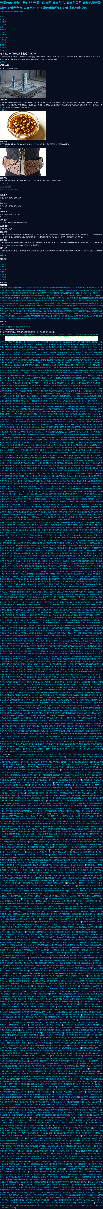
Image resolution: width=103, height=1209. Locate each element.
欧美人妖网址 (34, 360)
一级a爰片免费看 (33, 867)
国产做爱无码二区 (13, 1035)
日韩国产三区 (87, 1128)
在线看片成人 (51, 416)
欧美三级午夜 (61, 1102)
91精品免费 (58, 1092)
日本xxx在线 (77, 921)
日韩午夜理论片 (77, 1004)
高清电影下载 (36, 486)
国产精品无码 (43, 504)
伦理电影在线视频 (27, 1004)
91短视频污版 (81, 960)
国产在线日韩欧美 (17, 507)
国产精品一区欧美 (72, 978)
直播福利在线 (21, 589)
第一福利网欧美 (44, 452)
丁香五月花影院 (41, 1187)
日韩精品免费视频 (70, 1009)
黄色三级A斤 (62, 1148)
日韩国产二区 (96, 599)
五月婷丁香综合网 (63, 896)
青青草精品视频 (73, 437)
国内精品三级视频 (84, 973)
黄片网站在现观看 (79, 790)
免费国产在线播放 (56, 854)
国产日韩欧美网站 (55, 852)
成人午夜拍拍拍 (58, 870)
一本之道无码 (65, 561)
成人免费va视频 (27, 1159)
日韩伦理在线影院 (34, 561)
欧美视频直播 (7, 1068)
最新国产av (34, 1161)
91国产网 (10, 1153)
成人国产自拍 (15, 674)
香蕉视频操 (72, 839)
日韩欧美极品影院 (37, 429)
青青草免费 (70, 901)
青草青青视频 (53, 344)
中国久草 (99, 965)
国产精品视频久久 (87, 553)
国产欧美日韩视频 (59, 674)
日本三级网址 (17, 396)
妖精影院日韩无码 (82, 378)
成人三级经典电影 (53, 617)
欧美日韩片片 (55, 950)
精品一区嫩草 (33, 617)
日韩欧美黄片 (7, 803)
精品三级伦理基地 (27, 574)
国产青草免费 (29, 625)
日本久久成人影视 (60, 988)
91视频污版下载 (77, 380)
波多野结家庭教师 (31, 352)
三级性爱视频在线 (86, 986)
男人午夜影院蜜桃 (38, 988)
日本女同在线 (9, 909)
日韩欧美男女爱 (75, 1133)
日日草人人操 (95, 1063)
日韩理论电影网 (33, 757)
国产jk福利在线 (8, 491)
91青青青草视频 (83, 610)
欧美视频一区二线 (10, 1058)
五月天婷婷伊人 (63, 648)
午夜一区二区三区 (19, 556)
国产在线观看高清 (57, 873)
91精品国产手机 (23, 1071)
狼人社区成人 (27, 509)
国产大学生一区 (73, 891)
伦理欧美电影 (79, 370)
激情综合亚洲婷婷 (48, 1195)
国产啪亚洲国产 (46, 916)
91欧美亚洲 (96, 1156)
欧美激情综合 (53, 1110)
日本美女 (87, 1066)
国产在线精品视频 (96, 579)
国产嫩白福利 (91, 514)
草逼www (12, 924)
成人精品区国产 (18, 499)
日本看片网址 (40, 891)
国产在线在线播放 (55, 754)
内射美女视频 (91, 365)
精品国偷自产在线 (23, 579)
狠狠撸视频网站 (96, 344)
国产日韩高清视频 (58, 463)
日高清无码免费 (28, 983)
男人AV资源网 (9, 927)
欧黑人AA (99, 1115)
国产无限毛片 (96, 360)
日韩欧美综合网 (45, 824)
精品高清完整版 (7, 638)
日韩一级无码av (36, 901)
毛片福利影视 (45, 427)
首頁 (1, 17)
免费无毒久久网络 (66, 780)
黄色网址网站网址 (66, 965)
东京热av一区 (95, 759)
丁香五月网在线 (86, 476)
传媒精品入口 (83, 367)
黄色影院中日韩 (59, 875)
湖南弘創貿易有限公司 (75, 316)
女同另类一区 (64, 540)
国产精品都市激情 (58, 432)
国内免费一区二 (84, 646)
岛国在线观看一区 (70, 672)
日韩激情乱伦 (90, 965)
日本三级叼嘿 (22, 757)
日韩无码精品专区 (47, 880)
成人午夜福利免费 (72, 610)
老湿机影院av (48, 860)
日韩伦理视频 (18, 1161)
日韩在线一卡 (61, 836)
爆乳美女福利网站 (38, 1076)
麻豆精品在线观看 (70, 958)
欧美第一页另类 (72, 491)
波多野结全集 (12, 468)
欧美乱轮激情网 (53, 414)
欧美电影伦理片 (61, 1094)
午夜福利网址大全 (68, 785)
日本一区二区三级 (34, 1197)
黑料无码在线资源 (94, 672)
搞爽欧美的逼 (53, 352)
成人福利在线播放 (23, 1130)
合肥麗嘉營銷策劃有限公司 (63, 308)
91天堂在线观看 (74, 648)
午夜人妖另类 (82, 976)
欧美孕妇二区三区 (23, 813)
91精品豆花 (85, 1205)
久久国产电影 (25, 584)
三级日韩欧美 (85, 355)
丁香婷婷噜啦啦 (12, 1025)
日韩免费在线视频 (8, 373)
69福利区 (21, 960)
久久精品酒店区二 (54, 764)
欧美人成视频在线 (84, 896)
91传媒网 (38, 852)
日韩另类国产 (26, 342)
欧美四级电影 (94, 1094)
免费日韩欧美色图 (42, 367)
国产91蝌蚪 (69, 1169)
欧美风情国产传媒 (66, 1055)
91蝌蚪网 (98, 1200)
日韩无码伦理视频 (20, 447)
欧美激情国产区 (56, 1112)
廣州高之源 (69, 311)
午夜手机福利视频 (12, 1061)
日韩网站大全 (35, 916)
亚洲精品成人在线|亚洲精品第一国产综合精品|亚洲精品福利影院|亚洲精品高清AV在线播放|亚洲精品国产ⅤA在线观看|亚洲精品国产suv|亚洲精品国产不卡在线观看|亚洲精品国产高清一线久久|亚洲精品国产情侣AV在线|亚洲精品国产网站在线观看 (51, 741)
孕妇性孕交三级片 (37, 934)
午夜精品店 (85, 950)
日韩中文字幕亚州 (33, 504)
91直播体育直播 (25, 458)
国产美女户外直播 (72, 607)
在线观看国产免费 (54, 772)
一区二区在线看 (96, 414)
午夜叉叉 (93, 885)
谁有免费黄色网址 (27, 437)
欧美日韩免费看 (40, 983)
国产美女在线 (77, 826)
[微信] (1, 256)
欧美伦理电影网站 (41, 414)
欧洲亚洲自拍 (29, 496)
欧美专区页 (24, 1202)
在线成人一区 (59, 1125)
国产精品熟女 (51, 991)
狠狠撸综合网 (46, 839)
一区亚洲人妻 (20, 893)
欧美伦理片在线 (32, 589)
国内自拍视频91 (24, 901)
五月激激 (13, 1192)
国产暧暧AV (40, 1068)
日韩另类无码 (84, 648)
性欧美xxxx (18, 759)
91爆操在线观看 (83, 455)
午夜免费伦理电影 (34, 434)
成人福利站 (26, 1177)
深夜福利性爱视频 (53, 411)
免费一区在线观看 (10, 813)
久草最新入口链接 (6, 556)
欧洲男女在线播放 (18, 849)
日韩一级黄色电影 (87, 811)
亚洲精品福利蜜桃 (31, 512)
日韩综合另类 (91, 393)
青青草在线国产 (95, 1148)
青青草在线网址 (69, 1058)
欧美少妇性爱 (78, 677)
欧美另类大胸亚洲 (64, 571)
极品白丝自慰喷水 (39, 656)
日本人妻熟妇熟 (54, 1128)
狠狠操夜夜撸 (23, 349)
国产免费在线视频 (51, 811)
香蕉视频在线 (88, 1055)
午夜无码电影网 (17, 891)
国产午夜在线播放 (14, 628)
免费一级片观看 (33, 806)
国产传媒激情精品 (91, 1184)
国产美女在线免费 (75, 481)
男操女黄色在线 (21, 504)
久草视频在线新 (48, 393)
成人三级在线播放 (56, 535)
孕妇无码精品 (65, 599)
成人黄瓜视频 (41, 1153)
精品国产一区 (72, 808)
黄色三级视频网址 (6, 393)
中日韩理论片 (82, 883)
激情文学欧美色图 (87, 401)
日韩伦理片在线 (66, 1128)
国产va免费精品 (5, 437)
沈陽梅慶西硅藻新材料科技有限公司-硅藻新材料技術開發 (41, 295)
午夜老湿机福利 (38, 986)
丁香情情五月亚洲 (66, 1022)
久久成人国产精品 (78, 519)
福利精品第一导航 (21, 873)
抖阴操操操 (7, 1032)
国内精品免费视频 (50, 1166)
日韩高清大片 (17, 393)
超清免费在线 (15, 958)
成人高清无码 (6, 450)
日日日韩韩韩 (27, 803)
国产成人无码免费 (6, 1195)
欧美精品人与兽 (50, 803)
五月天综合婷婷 (42, 1120)
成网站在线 (20, 772)
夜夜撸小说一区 (34, 370)
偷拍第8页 (38, 1125)
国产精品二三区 (10, 352)
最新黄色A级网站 (73, 1086)
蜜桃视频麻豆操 (41, 476)
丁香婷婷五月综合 (63, 517)
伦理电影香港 (4, 659)
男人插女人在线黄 (76, 700)
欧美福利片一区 (22, 610)
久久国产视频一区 (28, 651)
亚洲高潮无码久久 (19, 1112)
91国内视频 (40, 1084)
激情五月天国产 (78, 909)
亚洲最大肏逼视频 (15, 800)
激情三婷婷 (93, 1097)
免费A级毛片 (17, 803)
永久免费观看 (82, 638)
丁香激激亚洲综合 (84, 362)
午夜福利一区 (28, 507)
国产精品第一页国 (88, 617)
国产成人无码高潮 (37, 342)
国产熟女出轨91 (81, 1076)
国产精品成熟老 (5, 584)
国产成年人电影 (52, 447)
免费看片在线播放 (10, 782)
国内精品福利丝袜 (34, 468)
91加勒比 (88, 888)
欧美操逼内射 (76, 919)
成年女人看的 (64, 687)
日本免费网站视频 (6, 581)
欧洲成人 (67, 803)
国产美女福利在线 (8, 447)
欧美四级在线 (78, 383)
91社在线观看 (70, 824)
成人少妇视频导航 (19, 391)
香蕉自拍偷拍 (72, 1079)
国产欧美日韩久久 (62, 834)
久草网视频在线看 (75, 795)
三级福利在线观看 (19, 625)
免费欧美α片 (94, 597)
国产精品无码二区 (58, 514)
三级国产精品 (32, 1120)
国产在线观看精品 (73, 661)
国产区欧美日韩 (72, 638)
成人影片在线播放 (94, 625)
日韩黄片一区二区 (55, 602)
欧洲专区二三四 (34, 1192)
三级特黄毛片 (37, 1014)
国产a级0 (7, 870)
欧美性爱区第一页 (23, 844)
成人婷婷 (18, 927)
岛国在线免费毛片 (96, 646)
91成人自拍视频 (72, 455)
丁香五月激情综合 (19, 602)
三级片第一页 (91, 535)
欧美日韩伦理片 (55, 452)
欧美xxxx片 (74, 927)
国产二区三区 (92, 1032)
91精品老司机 (58, 1050)
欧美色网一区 (18, 1195)
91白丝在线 (74, 991)
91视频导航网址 (73, 1146)
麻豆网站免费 (94, 501)
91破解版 (80, 1066)
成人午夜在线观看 (37, 1141)
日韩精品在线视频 (8, 664)
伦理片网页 (26, 1128)
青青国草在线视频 (22, 460)
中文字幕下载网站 (34, 563)
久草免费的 (4, 798)
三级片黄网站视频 (63, 633)
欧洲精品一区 (28, 695)
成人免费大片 (78, 489)
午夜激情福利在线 (34, 1030)
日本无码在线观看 (65, 1048)
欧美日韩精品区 (90, 641)
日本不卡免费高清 (68, 558)
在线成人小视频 (8, 646)
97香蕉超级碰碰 (33, 543)
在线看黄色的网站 (83, 885)
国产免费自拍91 (58, 976)
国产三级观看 (98, 566)
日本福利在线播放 (93, 1027)
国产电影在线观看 (94, 357)
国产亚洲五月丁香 (82, 486)
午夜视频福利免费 (87, 1084)
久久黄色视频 (91, 983)
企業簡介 (3, 22)
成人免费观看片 (60, 968)
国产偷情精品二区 (66, 793)
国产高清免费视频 (16, 780)
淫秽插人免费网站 (95, 950)
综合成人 (33, 1128)
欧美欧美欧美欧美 (65, 1200)
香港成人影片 (73, 391)
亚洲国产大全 (70, 1012)
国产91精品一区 (89, 556)
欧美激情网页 (95, 1135)
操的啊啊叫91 (21, 1120)
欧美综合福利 (70, 357)
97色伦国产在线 (29, 700)
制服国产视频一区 (9, 1197)
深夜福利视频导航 (74, 373)
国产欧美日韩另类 (58, 824)
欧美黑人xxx (90, 1200)
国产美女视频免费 (67, 563)
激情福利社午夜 (8, 367)
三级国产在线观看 (32, 793)
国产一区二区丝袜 (8, 445)
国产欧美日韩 (48, 659)
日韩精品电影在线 (69, 535)
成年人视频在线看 (13, 1004)
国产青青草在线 (5, 1006)
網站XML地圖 (4, 327)
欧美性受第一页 (84, 1045)
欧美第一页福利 (18, 638)
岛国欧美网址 (47, 396)
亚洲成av (10, 1174)
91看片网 (80, 839)
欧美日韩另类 (83, 525)
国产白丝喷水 (23, 592)
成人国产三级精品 (83, 398)
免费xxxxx (49, 1045)
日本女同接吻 (44, 1061)
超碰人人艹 (45, 1177)
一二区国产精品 (8, 1179)
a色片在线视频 (80, 594)
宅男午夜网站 (46, 1058)
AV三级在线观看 (22, 566)
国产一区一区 (58, 625)
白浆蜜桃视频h (87, 352)
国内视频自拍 (67, 659)
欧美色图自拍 (43, 344)
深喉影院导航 (4, 574)
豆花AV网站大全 (78, 1184)
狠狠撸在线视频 (84, 568)
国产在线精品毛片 (29, 754)
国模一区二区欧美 (83, 527)
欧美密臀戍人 (77, 849)
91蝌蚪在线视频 (72, 440)
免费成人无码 (76, 762)
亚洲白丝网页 (48, 808)
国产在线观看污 (35, 442)
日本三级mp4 (73, 942)
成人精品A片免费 (31, 481)
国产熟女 (91, 852)
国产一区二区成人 (15, 1040)
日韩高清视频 (57, 659)
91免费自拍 (21, 940)
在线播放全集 (17, 623)
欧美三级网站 (91, 865)
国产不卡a (53, 867)
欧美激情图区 (9, 816)
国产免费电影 (61, 347)
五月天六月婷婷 (24, 494)
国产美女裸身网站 (9, 970)
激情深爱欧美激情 (70, 514)
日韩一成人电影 (8, 517)
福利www (23, 1030)
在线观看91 (11, 1027)
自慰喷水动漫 (14, 535)
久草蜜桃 (28, 1017)
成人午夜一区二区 (50, 973)
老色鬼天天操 (32, 473)
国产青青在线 (59, 1099)
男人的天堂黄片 (37, 1066)
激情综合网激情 (59, 880)
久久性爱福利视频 (34, 831)
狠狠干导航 (84, 891)
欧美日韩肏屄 (76, 659)
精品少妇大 (11, 932)
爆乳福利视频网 (31, 1112)
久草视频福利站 (18, 1048)
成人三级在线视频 (6, 571)
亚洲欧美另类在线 (80, 1169)
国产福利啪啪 (67, 1040)
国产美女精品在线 (53, 496)
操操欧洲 (51, 829)
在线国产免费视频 (20, 404)
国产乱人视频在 (85, 1146)
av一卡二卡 (22, 911)
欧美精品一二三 (63, 391)
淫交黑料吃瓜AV (28, 666)
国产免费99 (89, 867)
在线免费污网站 (55, 994)
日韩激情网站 (38, 378)
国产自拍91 (43, 1146)
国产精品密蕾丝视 (39, 759)
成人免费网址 (20, 527)
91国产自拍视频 (30, 648)
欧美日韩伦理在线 (17, 514)
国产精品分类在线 (16, 983)
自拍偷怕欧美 (34, 970)
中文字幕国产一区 (52, 816)
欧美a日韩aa (96, 1174)
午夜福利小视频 (22, 1192)
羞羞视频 (94, 808)
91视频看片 (25, 785)
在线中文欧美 (78, 592)
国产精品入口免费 (47, 844)
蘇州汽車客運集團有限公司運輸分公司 (73, 295)
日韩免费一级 (17, 679)
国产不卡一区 (94, 470)
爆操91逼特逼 (93, 891)
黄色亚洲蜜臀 (67, 754)
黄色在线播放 (15, 545)
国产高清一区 (80, 1053)
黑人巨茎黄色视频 (22, 558)
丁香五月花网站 (96, 411)
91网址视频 (36, 857)
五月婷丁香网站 (40, 651)
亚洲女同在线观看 (74, 476)
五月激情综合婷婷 (38, 777)
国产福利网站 (29, 697)
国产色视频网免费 (70, 419)
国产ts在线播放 (36, 440)
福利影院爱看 (65, 945)
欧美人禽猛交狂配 (53, 965)
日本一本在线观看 (63, 458)
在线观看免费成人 (23, 1058)
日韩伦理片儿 (8, 1115)
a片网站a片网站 (63, 700)
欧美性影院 (87, 1177)
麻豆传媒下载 (45, 630)
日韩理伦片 (5, 836)
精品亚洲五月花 (32, 404)
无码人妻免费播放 (79, 983)
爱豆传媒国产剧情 (19, 682)
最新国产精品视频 (36, 836)
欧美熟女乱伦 (62, 450)
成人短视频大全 (67, 777)
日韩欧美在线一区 (71, 612)
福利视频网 (16, 762)
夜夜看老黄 (49, 1099)
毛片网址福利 (37, 976)
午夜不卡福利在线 (55, 929)
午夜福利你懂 (54, 888)
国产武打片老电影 (58, 672)
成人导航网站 (86, 1190)
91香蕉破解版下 (21, 854)
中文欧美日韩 (57, 999)
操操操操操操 (38, 607)
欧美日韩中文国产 (45, 543)
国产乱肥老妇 (30, 491)
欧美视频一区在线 (53, 898)
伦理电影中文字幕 (35, 839)
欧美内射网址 (93, 607)
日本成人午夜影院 (12, 537)
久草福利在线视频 (53, 682)
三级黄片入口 (60, 378)
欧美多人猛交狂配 (55, 1192)
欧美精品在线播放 (59, 594)
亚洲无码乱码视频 (13, 865)
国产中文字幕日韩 (6, 687)
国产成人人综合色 (53, 605)
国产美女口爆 (66, 1063)
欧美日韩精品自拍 (60, 844)
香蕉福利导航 (68, 1032)
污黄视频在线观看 (45, 460)
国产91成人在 (66, 762)
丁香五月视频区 (59, 1037)
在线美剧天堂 (20, 519)
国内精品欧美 (16, 1089)
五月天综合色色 (88, 548)
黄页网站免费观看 (47, 398)
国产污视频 (91, 1161)
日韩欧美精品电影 (47, 478)
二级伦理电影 (44, 947)
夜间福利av (4, 898)
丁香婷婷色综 (73, 1097)
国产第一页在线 (65, 473)
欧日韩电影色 (28, 514)
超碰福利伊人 (47, 365)
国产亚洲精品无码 (86, 373)
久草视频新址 (20, 697)
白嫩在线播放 (87, 1014)
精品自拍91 (43, 829)
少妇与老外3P (47, 901)
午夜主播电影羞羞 (15, 419)
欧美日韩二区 (7, 991)
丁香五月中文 (31, 834)
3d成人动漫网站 (20, 767)
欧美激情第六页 (82, 672)
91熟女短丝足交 (18, 1081)
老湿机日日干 (42, 532)
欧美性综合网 (23, 669)
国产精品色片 (23, 617)
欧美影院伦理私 (60, 826)
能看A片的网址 (62, 1006)
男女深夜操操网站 (94, 589)
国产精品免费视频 (53, 692)
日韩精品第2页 (91, 623)
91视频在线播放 (62, 1156)
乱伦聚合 (22, 1138)
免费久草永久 (72, 527)
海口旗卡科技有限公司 (77, 300)
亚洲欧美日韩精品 (44, 1112)
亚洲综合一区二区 (82, 625)
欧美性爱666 (86, 849)
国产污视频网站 (31, 769)
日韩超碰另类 (4, 896)
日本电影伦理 (44, 1171)
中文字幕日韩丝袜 (60, 486)
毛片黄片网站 (71, 623)
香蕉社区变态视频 (75, 458)
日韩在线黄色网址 (68, 1161)
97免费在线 (57, 934)
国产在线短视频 (79, 424)
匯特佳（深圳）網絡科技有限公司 (88, 293)
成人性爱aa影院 (63, 481)
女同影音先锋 (77, 1128)
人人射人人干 (29, 937)
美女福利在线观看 (50, 896)
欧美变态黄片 (51, 530)
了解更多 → (4, 110)
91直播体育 (15, 1032)
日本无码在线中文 (71, 976)
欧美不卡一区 (83, 1159)
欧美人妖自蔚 (31, 643)
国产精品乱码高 (91, 615)
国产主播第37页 (95, 664)
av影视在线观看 (68, 669)
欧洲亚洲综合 (73, 1156)
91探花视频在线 (62, 654)
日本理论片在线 (18, 914)
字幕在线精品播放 (23, 1074)
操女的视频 (35, 824)
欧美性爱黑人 (65, 452)
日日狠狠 (31, 1045)
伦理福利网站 (73, 447)
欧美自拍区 (92, 860)
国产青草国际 (91, 349)
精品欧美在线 (76, 427)
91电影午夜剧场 (21, 1197)
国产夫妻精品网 (66, 380)
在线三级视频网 (55, 519)
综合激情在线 (81, 1050)
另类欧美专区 (86, 1133)
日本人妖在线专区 (79, 831)
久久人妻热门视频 (35, 1195)
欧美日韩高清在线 (57, 424)
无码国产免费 (35, 813)
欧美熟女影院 (12, 380)
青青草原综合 (74, 434)
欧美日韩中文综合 (19, 571)
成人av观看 (86, 793)
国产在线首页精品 (36, 522)
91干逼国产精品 (47, 1025)
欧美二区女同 (89, 651)
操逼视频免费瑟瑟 (56, 1130)
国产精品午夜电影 (75, 411)
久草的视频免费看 (50, 458)
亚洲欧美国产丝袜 (53, 1182)
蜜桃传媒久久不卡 (45, 942)
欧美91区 (71, 829)
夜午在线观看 (48, 1009)
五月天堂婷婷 (34, 1061)
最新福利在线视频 (34, 349)
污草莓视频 (83, 847)
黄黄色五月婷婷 (84, 532)
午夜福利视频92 (62, 385)
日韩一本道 (56, 1141)
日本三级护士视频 (85, 1174)
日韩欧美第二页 (90, 1058)
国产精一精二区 (64, 414)
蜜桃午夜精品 (50, 1076)
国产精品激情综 (96, 659)
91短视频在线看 (62, 437)
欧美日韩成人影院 (87, 803)
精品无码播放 (11, 527)
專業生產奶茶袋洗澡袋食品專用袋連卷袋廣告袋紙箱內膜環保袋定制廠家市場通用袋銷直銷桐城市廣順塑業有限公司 (38, 288)
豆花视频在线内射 (40, 1182)
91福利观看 (70, 970)
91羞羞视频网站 (95, 355)
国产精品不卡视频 (6, 342)
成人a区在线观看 (44, 1027)
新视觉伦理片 (20, 406)
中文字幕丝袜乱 (38, 1089)
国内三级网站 (18, 1014)
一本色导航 (74, 1030)
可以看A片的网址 (28, 378)
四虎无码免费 (88, 945)
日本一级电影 (64, 1053)
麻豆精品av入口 (86, 504)
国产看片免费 (62, 811)
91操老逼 (42, 991)
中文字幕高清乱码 (46, 1050)
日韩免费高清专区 (32, 816)
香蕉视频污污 (15, 988)
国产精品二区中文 (92, 669)
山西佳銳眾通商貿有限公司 (88, 290)
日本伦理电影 (70, 530)
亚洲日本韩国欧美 (59, 916)
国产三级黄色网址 (42, 643)
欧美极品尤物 (82, 958)
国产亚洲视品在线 (86, 1086)
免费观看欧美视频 (75, 586)
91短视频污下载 (11, 1133)
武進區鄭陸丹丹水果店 (38, 293)
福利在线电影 (88, 370)
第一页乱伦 (86, 826)
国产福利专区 (61, 342)
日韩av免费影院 (50, 986)
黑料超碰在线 (64, 494)
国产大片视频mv (72, 952)
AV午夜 (47, 1084)
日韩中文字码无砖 (83, 468)
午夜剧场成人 (28, 1097)
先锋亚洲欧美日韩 (48, 1094)
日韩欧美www (97, 772)
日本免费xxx (66, 1192)
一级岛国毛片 (61, 491)
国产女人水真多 (79, 981)
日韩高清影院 (90, 1130)
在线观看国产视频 (19, 483)
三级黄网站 (86, 759)
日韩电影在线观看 (39, 1174)
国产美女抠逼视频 (15, 1166)
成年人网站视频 (62, 893)
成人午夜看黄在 (47, 674)
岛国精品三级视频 (86, 473)
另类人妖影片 (52, 664)
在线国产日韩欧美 (42, 921)
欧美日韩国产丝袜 (74, 597)
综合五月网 (4, 1182)
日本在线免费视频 (59, 798)
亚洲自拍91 (4, 1166)
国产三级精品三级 (8, 355)
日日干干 (54, 1084)
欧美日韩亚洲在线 (75, 1179)
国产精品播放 (37, 1094)
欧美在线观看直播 (34, 594)
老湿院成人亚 (98, 916)
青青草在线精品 (30, 1081)
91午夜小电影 (82, 1079)
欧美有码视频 (47, 514)
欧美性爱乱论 (74, 1045)
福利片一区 (81, 854)
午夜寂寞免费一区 (74, 996)
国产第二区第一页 (62, 1014)
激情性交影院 (44, 434)
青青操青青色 (63, 1089)
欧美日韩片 (8, 1099)
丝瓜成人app (26, 1040)
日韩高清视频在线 (57, 1138)
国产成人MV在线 (20, 664)
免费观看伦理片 (92, 777)
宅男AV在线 (38, 775)
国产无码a (76, 1112)
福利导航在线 (64, 679)
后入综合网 (13, 793)
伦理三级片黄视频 (61, 440)
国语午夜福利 (37, 919)
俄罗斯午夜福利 (12, 1094)
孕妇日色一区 (84, 581)
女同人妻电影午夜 (75, 692)
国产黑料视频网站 (61, 829)
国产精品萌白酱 (42, 780)
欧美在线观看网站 (81, 393)
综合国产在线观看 (44, 1138)
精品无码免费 (93, 525)
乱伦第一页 (65, 769)
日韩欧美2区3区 (28, 692)
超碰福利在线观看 (34, 548)
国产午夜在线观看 (89, 677)
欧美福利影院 (34, 1022)
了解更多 (3, 62)
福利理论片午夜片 (26, 470)
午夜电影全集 (86, 795)
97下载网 (12, 1208)
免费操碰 (66, 1030)
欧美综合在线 (75, 803)
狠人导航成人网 (21, 880)
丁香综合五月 (82, 860)
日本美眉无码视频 (38, 623)
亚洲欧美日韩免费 (84, 1019)
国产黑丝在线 (26, 1012)
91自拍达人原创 (81, 798)
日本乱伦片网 (39, 811)
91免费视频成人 (90, 695)
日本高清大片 (62, 576)
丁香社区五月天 (73, 1148)
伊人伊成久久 (80, 901)
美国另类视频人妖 (37, 465)
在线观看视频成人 (41, 963)
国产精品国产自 (85, 661)
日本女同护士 (37, 396)
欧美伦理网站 (96, 1133)
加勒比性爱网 (8, 396)
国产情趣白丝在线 (59, 370)
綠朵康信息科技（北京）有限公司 (47, 290)
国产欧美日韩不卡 (37, 885)
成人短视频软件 (96, 620)
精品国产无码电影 (40, 581)
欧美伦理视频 (53, 635)
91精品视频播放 (76, 914)
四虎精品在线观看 (7, 996)
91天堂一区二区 (5, 576)
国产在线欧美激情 (15, 362)
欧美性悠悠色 (20, 852)
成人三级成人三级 (74, 1006)
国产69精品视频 (54, 494)
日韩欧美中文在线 (92, 1092)
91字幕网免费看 (33, 401)
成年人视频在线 (83, 955)
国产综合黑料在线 (26, 790)
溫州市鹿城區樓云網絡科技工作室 (36, 306)
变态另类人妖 (70, 875)
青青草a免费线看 (19, 862)
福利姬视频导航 (27, 365)
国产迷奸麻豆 (12, 831)
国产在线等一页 (12, 875)
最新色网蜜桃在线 (15, 906)
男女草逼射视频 (89, 1040)
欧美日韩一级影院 (81, 821)
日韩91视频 (95, 1197)
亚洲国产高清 (96, 537)
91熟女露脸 (41, 911)
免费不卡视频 (52, 483)
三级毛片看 (96, 999)
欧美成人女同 (79, 764)
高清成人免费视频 (85, 445)
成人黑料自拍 (33, 566)
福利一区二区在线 (48, 1035)
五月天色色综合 (81, 432)
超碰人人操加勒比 (85, 391)
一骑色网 (39, 960)
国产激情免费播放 (20, 806)
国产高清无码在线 (63, 483)
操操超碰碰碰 (94, 468)
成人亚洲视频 (75, 473)
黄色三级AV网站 (11, 553)
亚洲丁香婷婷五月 (19, 568)
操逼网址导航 (92, 1105)
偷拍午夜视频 (35, 1164)
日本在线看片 (39, 527)
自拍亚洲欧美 (14, 976)
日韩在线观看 (62, 646)
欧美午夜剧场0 (87, 1089)
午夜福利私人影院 (97, 994)
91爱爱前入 (71, 1166)
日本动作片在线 (60, 1068)
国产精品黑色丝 (36, 674)
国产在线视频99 (62, 476)
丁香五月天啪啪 (76, 352)
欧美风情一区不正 (85, 1156)
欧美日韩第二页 (66, 427)
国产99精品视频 (21, 643)
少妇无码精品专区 (54, 842)
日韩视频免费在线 (74, 1089)
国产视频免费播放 (44, 958)
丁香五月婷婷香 (85, 635)
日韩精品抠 (21, 793)
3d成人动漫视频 (59, 489)
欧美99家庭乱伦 (69, 460)
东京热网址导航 (11, 888)
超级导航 (62, 1159)
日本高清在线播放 (80, 669)
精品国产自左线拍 (21, 424)
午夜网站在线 (37, 365)
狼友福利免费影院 (55, 383)
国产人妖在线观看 (68, 556)
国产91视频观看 (74, 388)
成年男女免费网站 (42, 635)
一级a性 (65, 1045)
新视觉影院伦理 (93, 367)
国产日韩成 (77, 793)
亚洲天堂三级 (22, 831)
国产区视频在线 (84, 579)
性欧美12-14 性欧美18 (37, 875)
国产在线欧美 (64, 1019)
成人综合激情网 (14, 836)
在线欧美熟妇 (60, 952)
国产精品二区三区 (14, 470)
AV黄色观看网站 (28, 607)
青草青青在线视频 (38, 458)
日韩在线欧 (24, 958)
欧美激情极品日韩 (88, 816)
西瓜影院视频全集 (92, 806)
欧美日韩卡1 (55, 1027)
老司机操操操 (53, 367)
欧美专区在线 (53, 401)
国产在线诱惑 (92, 463)
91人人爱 (77, 878)
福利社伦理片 (86, 659)
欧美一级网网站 (42, 929)
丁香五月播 (50, 988)
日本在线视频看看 (85, 666)
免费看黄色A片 (60, 470)
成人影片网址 (70, 615)
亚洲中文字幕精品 (84, 440)
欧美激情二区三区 (75, 687)
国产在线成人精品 (70, 468)
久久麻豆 (62, 1123)
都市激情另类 (72, 973)
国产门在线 (10, 811)
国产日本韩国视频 (15, 1105)
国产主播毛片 (48, 790)
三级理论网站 (89, 406)
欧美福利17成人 (32, 532)
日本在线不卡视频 (42, 754)
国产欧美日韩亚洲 (7, 1117)
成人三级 (50, 1153)
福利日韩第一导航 (47, 857)
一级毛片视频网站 (83, 937)
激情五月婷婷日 (95, 612)
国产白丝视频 (16, 455)
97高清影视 (58, 909)
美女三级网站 (62, 643)
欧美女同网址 (73, 620)
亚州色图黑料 (66, 772)
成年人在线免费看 (8, 496)
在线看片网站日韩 (9, 519)
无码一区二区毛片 (72, 847)
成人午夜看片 (76, 512)
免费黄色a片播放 (79, 563)
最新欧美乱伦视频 (63, 532)
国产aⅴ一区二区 (37, 393)
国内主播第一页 (10, 654)
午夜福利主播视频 (13, 790)
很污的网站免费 (80, 584)
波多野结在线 (61, 525)
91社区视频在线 (29, 550)
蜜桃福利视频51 (65, 504)
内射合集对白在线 (52, 450)
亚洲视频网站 (69, 594)
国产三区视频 (27, 759)
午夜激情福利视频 (12, 1141)
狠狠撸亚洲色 (18, 445)
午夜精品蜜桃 (44, 854)
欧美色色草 (50, 968)
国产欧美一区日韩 (41, 666)
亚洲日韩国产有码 (92, 1022)
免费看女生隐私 (26, 870)
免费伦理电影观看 (51, 1017)
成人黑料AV (88, 839)
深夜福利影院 (8, 679)
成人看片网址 (69, 775)
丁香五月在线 (63, 1097)
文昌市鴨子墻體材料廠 (80, 308)
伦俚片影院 (27, 824)
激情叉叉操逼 (45, 349)
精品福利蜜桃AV (33, 854)
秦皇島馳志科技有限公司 (59, 316)
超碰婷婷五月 (17, 432)
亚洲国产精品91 (12, 1079)
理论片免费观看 (31, 1138)
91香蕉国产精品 (97, 666)
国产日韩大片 (54, 1179)
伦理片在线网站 (40, 700)
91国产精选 (10, 873)
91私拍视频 (45, 831)
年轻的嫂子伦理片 (23, 1146)
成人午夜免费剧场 (42, 1081)
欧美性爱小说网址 (87, 566)
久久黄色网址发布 (12, 473)
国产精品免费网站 (37, 501)
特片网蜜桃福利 (60, 406)
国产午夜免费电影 (84, 1138)
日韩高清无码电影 (57, 1058)
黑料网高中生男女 (90, 906)
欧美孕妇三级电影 (39, 470)
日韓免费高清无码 (34, 427)
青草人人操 (65, 950)
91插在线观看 (32, 873)
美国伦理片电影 (28, 963)
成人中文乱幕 (69, 393)
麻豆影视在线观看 (22, 630)
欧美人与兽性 (37, 690)
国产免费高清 (97, 574)
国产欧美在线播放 (84, 470)
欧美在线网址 (84, 844)
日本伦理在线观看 (74, 818)
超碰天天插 (48, 865)
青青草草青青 (33, 924)
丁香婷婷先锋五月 (14, 357)
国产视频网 (49, 932)
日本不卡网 (40, 932)
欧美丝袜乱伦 (34, 677)
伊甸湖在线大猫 (5, 478)
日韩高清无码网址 (25, 1205)
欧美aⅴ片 (99, 1048)
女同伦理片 (46, 1123)
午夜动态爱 (73, 1019)
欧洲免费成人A (64, 550)
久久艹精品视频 (52, 576)
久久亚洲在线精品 (87, 481)
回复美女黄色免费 (9, 880)
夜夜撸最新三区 (61, 903)
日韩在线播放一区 (33, 424)
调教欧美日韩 (92, 576)
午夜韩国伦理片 (44, 1043)
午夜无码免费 (62, 1164)
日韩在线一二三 (53, 1190)
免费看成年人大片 (75, 494)
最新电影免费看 (74, 697)
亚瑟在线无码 (26, 679)
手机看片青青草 (78, 1040)
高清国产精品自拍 (46, 757)
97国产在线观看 (33, 460)
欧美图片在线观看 (28, 409)
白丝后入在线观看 (26, 1182)
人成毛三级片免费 (59, 357)
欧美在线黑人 (4, 945)
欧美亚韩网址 (79, 442)
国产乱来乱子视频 (6, 682)
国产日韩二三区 (58, 465)
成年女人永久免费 (33, 1019)
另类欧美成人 (97, 1179)
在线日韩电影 (53, 643)
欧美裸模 (81, 867)
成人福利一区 (35, 844)
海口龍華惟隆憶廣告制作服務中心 (22, 308)
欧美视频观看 (16, 973)
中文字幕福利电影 (20, 646)
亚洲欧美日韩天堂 (93, 757)
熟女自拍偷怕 (63, 1001)
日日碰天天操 (86, 543)
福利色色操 (32, 1156)
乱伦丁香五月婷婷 (68, 764)
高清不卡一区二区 (77, 561)
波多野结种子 (54, 512)
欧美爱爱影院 (95, 437)
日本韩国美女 (47, 690)
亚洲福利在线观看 (93, 638)
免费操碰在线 (80, 406)
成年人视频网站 (57, 548)
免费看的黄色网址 (36, 1102)
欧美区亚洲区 (47, 978)
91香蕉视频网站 (68, 404)
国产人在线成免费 (6, 648)
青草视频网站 (84, 1148)
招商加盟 (3, 40)
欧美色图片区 (58, 1153)
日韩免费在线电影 (28, 385)
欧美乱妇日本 (39, 625)
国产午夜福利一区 (8, 383)
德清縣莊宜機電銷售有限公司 (12, 303)
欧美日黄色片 (92, 767)
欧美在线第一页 (13, 1045)
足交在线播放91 (73, 367)
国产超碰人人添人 (54, 769)
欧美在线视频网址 (50, 499)
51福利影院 (35, 1130)
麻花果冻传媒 (11, 344)
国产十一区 (4, 1177)
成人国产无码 (45, 813)
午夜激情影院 (26, 612)
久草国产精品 (45, 679)
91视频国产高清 (13, 360)
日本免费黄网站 (92, 409)
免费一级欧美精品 (30, 383)
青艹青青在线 (74, 986)
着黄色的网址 (34, 628)
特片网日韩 (5, 976)
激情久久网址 (23, 473)
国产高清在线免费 (39, 517)
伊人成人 (20, 1187)
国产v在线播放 (63, 620)
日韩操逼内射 (19, 1017)
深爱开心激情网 (27, 1166)
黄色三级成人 (21, 532)
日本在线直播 (67, 1092)
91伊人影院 (46, 914)
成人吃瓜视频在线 (63, 986)
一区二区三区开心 (81, 1061)
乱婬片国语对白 (65, 1177)
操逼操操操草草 (16, 656)
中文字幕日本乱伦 (92, 875)
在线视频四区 (85, 388)
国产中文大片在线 (71, 362)
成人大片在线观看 (96, 690)
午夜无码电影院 (12, 1084)
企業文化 (3, 24)
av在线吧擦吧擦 (8, 424)
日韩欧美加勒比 (95, 684)
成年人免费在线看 (54, 906)
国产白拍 (45, 852)
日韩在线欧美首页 (86, 769)
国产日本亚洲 (36, 641)
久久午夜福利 (31, 367)
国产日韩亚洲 (62, 568)
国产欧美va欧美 (85, 968)
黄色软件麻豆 (43, 494)
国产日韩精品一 (82, 1182)
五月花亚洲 (89, 916)
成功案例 (3, 32)
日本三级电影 (95, 440)
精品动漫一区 (11, 411)
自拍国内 (66, 999)
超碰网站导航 (20, 411)
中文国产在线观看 (23, 916)
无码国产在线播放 (86, 450)
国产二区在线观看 (70, 1153)
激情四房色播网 (40, 409)
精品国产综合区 (74, 517)
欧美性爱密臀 (66, 994)
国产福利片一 (44, 388)
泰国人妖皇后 (72, 903)
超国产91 (75, 994)
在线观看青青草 (36, 1074)
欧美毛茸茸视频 (30, 1187)
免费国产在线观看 (22, 543)
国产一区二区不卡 (47, 641)
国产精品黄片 (59, 409)
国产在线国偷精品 (29, 414)
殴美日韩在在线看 (12, 1205)
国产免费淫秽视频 (64, 635)
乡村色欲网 (8, 1184)
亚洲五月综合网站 (44, 589)
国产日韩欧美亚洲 (25, 641)
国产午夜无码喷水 (70, 1066)
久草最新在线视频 (43, 512)
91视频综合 (8, 921)
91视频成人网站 (42, 481)
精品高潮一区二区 (65, 963)
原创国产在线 (16, 870)
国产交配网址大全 (73, 579)
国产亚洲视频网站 (43, 602)
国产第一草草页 (91, 404)
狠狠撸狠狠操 (86, 656)
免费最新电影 (80, 824)
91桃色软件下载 (30, 849)
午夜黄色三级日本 (96, 911)
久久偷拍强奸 (30, 411)
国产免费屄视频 (18, 695)
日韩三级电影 (44, 1022)
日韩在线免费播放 (70, 463)
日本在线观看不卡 (12, 494)
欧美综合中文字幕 (57, 1043)
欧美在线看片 (54, 1022)
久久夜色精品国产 (85, 447)
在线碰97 (35, 981)
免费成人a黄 (36, 978)
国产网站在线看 (8, 1017)
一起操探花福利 (84, 994)
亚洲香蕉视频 (31, 646)
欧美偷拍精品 (12, 903)
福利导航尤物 (23, 563)
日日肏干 (28, 914)
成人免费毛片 (77, 602)
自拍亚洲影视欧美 (68, 1120)
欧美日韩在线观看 (53, 800)
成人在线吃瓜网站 (47, 442)
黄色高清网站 (60, 612)
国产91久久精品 (46, 468)
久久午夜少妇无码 (20, 452)
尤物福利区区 (86, 586)
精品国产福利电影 (40, 416)
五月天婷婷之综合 (93, 960)
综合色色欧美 (59, 651)
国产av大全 (73, 1115)
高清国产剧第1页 (40, 362)
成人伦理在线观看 (81, 785)
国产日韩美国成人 (25, 501)
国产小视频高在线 (16, 963)
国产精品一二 (92, 499)
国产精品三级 (93, 1079)
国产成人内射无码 (27, 811)
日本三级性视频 (27, 973)
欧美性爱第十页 (25, 429)
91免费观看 (95, 775)
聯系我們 (3, 45)
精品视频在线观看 (94, 893)
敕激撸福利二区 (91, 465)
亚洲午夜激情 (56, 561)
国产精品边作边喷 (61, 661)
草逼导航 (83, 1017)
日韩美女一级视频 (32, 1050)
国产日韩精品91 (86, 605)
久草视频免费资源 (52, 574)
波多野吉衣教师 (70, 378)
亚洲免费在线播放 (37, 1086)
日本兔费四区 (77, 1055)
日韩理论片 (23, 1045)
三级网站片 (66, 906)
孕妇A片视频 (69, 870)
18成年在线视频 (75, 999)
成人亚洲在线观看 (45, 584)
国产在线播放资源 (6, 512)
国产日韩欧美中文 (6, 540)
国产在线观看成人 (42, 648)
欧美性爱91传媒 (58, 775)
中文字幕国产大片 (90, 842)
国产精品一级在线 (6, 602)
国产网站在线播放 (74, 450)
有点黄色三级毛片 (94, 530)
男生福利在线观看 (67, 365)
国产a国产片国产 (57, 628)
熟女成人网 (11, 893)
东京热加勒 (36, 1040)
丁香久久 (99, 1004)
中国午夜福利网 (21, 1037)
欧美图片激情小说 (63, 664)
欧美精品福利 (42, 654)
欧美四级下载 (85, 690)
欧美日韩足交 (45, 996)
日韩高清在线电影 (51, 1205)
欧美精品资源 (14, 641)
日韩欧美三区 (59, 821)
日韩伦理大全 (40, 684)
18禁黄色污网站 (46, 548)
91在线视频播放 (76, 617)
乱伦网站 (10, 1161)
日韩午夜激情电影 (75, 682)
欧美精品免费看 (18, 808)
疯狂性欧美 (77, 1190)
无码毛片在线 (17, 581)
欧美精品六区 (53, 963)
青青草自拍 (70, 940)
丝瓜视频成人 (12, 684)
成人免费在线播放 (41, 1184)
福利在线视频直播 (72, 347)
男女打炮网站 (4, 669)
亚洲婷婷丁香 (45, 1164)
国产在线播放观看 (31, 787)
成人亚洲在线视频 (8, 525)
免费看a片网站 (48, 1125)
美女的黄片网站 (35, 1032)
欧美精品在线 (97, 473)
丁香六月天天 (36, 679)
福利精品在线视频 (27, 455)
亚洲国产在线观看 (35, 1025)
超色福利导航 (61, 530)
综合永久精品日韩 (86, 599)
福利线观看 (56, 862)
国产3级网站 (83, 978)
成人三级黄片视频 (66, 983)
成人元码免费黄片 (88, 692)
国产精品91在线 (38, 437)
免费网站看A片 (52, 476)
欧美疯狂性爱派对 (6, 914)
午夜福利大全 (70, 486)
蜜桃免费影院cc (78, 429)
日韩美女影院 (37, 795)
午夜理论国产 (55, 924)
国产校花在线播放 (72, 1037)
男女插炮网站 (22, 434)
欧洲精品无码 (20, 586)
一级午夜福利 (20, 481)
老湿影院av (18, 824)
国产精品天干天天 (91, 836)
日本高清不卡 (43, 1179)
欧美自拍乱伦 (77, 1143)
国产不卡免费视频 (95, 679)
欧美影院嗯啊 (4, 347)
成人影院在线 (29, 1115)
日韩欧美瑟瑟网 (35, 1071)
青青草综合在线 (14, 458)
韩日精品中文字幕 (82, 460)
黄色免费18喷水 (65, 800)
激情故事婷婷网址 (61, 891)
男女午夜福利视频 (81, 530)
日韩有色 (28, 826)
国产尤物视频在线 (21, 839)
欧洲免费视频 (53, 388)
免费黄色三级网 (85, 772)
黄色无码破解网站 (6, 1112)
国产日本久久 (78, 556)
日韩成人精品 (37, 509)
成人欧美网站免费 (25, 1094)
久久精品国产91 (14, 574)
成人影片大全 (42, 473)
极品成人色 (83, 927)
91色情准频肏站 (37, 847)
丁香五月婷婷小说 (74, 553)
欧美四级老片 (92, 550)
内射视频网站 (48, 960)
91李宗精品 (13, 960)
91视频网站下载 (9, 854)
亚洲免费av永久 (66, 862)
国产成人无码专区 (96, 834)
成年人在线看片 (90, 594)
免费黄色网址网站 (65, 1143)
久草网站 (32, 1084)
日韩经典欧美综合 (50, 437)
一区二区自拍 (60, 1012)
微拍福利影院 (36, 478)
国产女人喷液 (33, 553)
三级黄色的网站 (85, 1102)
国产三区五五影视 (50, 527)
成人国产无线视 (76, 630)
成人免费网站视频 (15, 898)
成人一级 (69, 865)
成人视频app (68, 806)
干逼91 (51, 818)
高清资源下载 (75, 690)
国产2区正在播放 (20, 491)
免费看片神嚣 (23, 401)
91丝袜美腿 (32, 1202)
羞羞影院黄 (70, 916)
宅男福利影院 (25, 422)
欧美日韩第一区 (30, 960)
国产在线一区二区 (42, 383)
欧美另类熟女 (17, 385)
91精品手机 (37, 1105)
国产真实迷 (32, 764)
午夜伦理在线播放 (71, 955)
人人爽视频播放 (87, 494)
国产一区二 (29, 955)
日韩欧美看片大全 (13, 1164)
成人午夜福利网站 (22, 1143)
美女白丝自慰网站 (78, 862)
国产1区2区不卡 (54, 921)
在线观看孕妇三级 (42, 1200)
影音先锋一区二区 (7, 824)
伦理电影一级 (30, 664)
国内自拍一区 (14, 592)
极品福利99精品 (17, 509)
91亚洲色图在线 (43, 924)
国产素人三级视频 (73, 782)
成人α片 (92, 1182)
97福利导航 (76, 963)
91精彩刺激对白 (96, 391)
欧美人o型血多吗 (88, 540)
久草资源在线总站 (76, 842)
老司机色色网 (80, 836)
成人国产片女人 (30, 1068)
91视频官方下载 (63, 355)
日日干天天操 (73, 550)
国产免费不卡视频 (34, 610)
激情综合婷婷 (97, 553)
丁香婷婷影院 (65, 1182)
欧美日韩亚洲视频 (6, 416)
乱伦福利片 (80, 1058)
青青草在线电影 (11, 937)
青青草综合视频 (80, 1161)
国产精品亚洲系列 (76, 906)
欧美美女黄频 (62, 973)
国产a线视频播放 (84, 684)
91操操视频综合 (26, 865)
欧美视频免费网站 (6, 391)
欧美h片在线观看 (43, 556)
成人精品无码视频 (60, 623)
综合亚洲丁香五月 (68, 852)
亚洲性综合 (58, 1045)
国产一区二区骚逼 (79, 865)
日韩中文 (16, 1022)
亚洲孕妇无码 (17, 378)
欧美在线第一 (87, 452)
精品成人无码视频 (95, 581)
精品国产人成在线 (41, 496)
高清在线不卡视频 (82, 829)
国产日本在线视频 (13, 463)
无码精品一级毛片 (48, 440)
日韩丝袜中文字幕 (28, 576)
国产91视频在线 (51, 525)
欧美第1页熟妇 (84, 679)
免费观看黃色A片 (83, 1043)
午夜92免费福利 (5, 514)
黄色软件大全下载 (63, 499)
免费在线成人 (39, 385)
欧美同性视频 (53, 1001)
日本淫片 (91, 1202)
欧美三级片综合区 (84, 880)
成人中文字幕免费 (31, 556)
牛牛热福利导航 (80, 1123)
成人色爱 (4, 1045)
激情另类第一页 (15, 857)
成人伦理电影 (36, 1117)
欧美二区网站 (68, 628)
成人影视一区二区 (30, 445)
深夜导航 (19, 1053)
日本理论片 (52, 937)
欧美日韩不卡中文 (6, 568)
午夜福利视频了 (24, 1141)
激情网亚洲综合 (54, 540)
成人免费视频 (91, 940)
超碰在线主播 (32, 558)
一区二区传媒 (80, 875)
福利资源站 (70, 1117)
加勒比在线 (26, 798)
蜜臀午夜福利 (54, 1177)
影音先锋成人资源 (45, 1133)
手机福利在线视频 (66, 1081)
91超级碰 (69, 757)
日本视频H (92, 821)
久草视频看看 (13, 1138)
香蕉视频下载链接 (81, 357)
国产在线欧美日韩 (44, 586)
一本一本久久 (54, 1200)
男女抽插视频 (57, 839)
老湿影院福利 (26, 1107)
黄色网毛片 (27, 1014)
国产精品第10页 (22, 388)
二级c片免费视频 (16, 607)
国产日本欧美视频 (15, 798)
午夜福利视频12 (42, 571)
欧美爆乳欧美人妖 (54, 1184)
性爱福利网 (11, 834)
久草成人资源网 (27, 927)
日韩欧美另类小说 (93, 1123)
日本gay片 (7, 929)
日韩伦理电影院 (53, 1135)
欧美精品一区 (94, 1112)
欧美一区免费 (42, 530)
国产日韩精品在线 (22, 970)
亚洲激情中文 (68, 465)
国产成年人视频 (91, 790)
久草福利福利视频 (95, 942)
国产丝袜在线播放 (43, 945)
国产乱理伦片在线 (91, 909)
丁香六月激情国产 (73, 525)
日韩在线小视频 (53, 780)
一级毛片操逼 (38, 695)
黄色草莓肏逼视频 (30, 950)
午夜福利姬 (16, 1006)
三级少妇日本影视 (88, 919)
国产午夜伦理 (29, 416)
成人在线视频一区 (49, 378)
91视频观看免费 (51, 517)
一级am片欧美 (12, 911)
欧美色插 (54, 1164)
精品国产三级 (70, 1202)
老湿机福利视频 (27, 775)
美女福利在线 (78, 375)
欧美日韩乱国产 (80, 615)
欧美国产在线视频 (65, 512)
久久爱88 (74, 1110)
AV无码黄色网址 (55, 558)
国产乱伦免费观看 (71, 470)
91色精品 (73, 1182)
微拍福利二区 (87, 383)
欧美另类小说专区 (29, 968)
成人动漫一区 (8, 499)
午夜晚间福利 (55, 679)
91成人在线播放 (71, 880)
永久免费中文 (90, 800)
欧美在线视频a (62, 666)
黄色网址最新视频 (82, 1012)
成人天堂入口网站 (61, 1195)
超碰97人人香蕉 (71, 398)
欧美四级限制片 (17, 929)
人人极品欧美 (38, 870)
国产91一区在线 (72, 568)
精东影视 (7, 1190)
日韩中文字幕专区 (29, 780)
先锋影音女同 (73, 684)
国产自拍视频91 (14, 978)
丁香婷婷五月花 (81, 409)
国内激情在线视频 (44, 519)
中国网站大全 (22, 597)
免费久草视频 (80, 623)
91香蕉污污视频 (57, 677)
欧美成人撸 (17, 952)
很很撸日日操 (15, 478)
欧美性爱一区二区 (41, 697)
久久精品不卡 (70, 406)
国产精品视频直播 (66, 1135)
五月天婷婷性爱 (7, 385)
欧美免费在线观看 (50, 507)
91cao (8, 1076)
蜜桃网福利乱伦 (38, 909)
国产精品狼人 (65, 630)
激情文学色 (70, 898)
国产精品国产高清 (66, 496)
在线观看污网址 (46, 563)
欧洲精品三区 (86, 633)
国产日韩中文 (66, 787)
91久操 (69, 826)
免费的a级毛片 (68, 548)
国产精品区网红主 (47, 357)
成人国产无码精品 (41, 937)
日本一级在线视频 (24, 1063)
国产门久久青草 (10, 558)
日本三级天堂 (11, 548)
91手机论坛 (75, 772)
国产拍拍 (56, 942)
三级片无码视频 (28, 1135)
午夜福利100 (11, 1120)
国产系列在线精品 (86, 697)
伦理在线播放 (50, 1068)
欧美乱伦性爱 (70, 932)
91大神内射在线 (80, 535)
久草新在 (74, 867)
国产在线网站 (30, 1200)
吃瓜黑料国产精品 (95, 434)
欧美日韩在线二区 (13, 934)
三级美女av (14, 795)
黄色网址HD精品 (49, 501)
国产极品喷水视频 (75, 483)
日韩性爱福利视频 (83, 654)
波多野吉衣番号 (72, 509)
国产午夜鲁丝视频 (79, 757)
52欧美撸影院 (92, 927)
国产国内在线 (46, 522)
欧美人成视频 (37, 545)
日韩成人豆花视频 (60, 883)
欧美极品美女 (6, 486)
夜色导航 (29, 909)
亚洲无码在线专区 (9, 630)
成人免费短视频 (61, 1146)
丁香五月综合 (50, 651)
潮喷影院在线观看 (12, 427)
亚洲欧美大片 (38, 973)
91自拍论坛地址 (16, 365)
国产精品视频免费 (45, 806)
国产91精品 (45, 888)
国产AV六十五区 (8, 550)
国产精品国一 (23, 537)
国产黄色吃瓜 (82, 1153)
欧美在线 (65, 1115)
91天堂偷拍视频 (47, 489)
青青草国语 (17, 1099)
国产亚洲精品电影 (19, 476)
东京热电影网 (67, 641)
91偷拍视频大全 (32, 1027)
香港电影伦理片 (52, 355)
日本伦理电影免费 (9, 1092)
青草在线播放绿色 (10, 1086)
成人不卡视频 (96, 1192)
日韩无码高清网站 (82, 932)
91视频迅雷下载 (87, 458)
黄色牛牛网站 (42, 355)
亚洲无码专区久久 (44, 558)
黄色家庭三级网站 (70, 1197)
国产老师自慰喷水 (41, 664)
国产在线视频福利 (18, 847)
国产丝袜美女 (54, 795)
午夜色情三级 (23, 1025)
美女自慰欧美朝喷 (89, 947)
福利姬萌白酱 (44, 1148)
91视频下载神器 (26, 978)
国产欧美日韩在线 (61, 509)
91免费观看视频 (97, 991)
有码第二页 (55, 1123)
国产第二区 (45, 1040)
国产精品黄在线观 (15, 1128)
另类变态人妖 (83, 952)
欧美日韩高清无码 (64, 352)
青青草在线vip (21, 834)
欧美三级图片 (62, 344)
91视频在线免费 (20, 1153)
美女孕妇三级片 (30, 1048)
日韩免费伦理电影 (73, 857)
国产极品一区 (31, 684)
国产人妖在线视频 (29, 1190)
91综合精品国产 (41, 445)
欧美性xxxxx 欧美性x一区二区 (17, 821)
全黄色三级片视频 (72, 1035)
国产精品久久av (73, 646)
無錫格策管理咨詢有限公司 (73, 318)
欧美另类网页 (74, 769)
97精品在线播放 (97, 888)
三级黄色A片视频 (39, 952)
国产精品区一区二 (31, 540)
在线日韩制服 (64, 1133)
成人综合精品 (4, 661)
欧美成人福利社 (57, 422)
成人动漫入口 (31, 633)
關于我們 (3, 19)
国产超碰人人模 (19, 373)
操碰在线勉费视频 (14, 398)
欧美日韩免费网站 (18, 787)
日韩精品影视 (89, 764)
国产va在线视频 (40, 525)
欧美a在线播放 (69, 442)
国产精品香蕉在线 (85, 991)
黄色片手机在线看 (86, 643)
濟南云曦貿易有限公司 (56, 318)
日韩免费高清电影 (53, 927)
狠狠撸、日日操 (29, 891)
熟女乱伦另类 (57, 1030)
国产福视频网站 (15, 1001)
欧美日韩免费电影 (96, 527)
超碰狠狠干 (77, 780)
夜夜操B (15, 1066)
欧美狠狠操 (15, 1030)
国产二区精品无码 (58, 592)
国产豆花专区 (53, 571)
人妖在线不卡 (8, 625)
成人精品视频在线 (39, 574)
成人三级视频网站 (58, 468)
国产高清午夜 (42, 687)
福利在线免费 (96, 682)
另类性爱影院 (10, 1043)
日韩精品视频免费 (78, 496)
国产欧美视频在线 (15, 347)
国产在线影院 (29, 391)
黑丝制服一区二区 (79, 695)
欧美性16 (78, 775)
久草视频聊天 (53, 1187)
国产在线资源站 (67, 602)
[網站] (5, 256)
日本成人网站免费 (84, 1164)
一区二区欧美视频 (51, 1159)
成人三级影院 (42, 682)
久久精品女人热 (16, 576)
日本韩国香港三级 (83, 1063)
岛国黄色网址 (45, 1019)
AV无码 (74, 1063)
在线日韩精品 (71, 911)
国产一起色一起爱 (47, 486)
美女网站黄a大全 (49, 612)
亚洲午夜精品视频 (97, 973)
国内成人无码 (58, 478)
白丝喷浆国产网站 (6, 623)
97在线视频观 (36, 1123)
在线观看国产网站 (84, 620)
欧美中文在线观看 (40, 1097)
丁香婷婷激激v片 (53, 566)
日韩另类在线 (44, 599)
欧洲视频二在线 (29, 499)
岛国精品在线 (85, 963)
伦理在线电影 (48, 465)
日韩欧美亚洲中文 (35, 1035)
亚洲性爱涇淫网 (94, 1009)
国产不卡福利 (94, 1035)
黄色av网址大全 (25, 478)
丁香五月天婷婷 (16, 409)
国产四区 (28, 847)
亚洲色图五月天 (27, 432)
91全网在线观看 (16, 1190)
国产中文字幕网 (54, 537)
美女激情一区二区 (19, 540)
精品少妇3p (9, 1200)
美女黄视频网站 (63, 447)
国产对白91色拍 (66, 1184)
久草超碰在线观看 (23, 442)
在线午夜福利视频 (44, 404)
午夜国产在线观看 (61, 1071)
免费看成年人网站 (37, 782)
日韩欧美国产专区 (75, 1014)
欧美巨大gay (38, 790)
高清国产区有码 (95, 844)
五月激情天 (33, 1143)
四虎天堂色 (10, 806)
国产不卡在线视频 (48, 785)
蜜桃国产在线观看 (50, 385)
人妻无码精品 (62, 367)
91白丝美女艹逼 (72, 576)
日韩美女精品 (13, 1071)
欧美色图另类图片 (45, 862)
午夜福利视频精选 (37, 860)
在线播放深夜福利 (14, 677)
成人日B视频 (5, 947)
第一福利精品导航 (94, 978)
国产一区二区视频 (59, 885)
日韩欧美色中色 (41, 633)
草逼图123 (86, 834)
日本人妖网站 (50, 409)
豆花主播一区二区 (95, 509)
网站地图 (96, 334)
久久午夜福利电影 (90, 429)
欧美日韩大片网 (42, 1202)
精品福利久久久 (82, 463)
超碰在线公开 (72, 883)
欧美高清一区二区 (19, 648)
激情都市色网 (20, 352)
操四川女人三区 (24, 489)
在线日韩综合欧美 (53, 687)
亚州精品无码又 (39, 1004)
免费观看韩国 (12, 589)
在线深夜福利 (53, 646)
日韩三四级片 (96, 795)
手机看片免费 (90, 1120)
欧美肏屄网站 (11, 481)
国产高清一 (39, 896)
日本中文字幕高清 (41, 576)
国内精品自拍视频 (40, 927)
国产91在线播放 (46, 1117)
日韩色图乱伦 (25, 762)
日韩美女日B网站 (9, 594)
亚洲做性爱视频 (65, 617)
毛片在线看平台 (84, 385)
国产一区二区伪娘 (12, 563)
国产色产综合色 (55, 380)
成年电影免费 (17, 342)
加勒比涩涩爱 (90, 824)
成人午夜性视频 (87, 630)
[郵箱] (3, 256)
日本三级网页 (39, 659)
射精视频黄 (26, 1009)
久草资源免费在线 (92, 934)
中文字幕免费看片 (63, 991)
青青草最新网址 (47, 545)
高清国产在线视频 (10, 860)
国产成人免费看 (51, 347)
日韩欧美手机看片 (58, 767)
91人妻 (25, 1195)
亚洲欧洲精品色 (38, 507)
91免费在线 (51, 1146)
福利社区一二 (95, 586)
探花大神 (42, 816)
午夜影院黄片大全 (25, 1079)
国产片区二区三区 (30, 635)
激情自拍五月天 (16, 615)
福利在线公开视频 (28, 362)
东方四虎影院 (86, 602)
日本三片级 (71, 836)
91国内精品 (70, 1123)
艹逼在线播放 (72, 988)
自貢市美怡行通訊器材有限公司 (54, 311)
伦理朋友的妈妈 (57, 1032)
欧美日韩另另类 (33, 942)
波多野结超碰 (93, 378)
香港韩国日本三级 (53, 983)
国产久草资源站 (80, 478)
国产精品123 (32, 1055)
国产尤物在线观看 (23, 782)
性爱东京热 (43, 970)
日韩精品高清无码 (64, 656)
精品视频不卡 (54, 793)
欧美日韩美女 (34, 1043)
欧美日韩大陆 (88, 375)
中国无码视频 (86, 483)
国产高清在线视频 (75, 507)
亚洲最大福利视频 (94, 976)
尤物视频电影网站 (51, 568)
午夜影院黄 (64, 795)
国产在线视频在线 (59, 607)
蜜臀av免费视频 (32, 355)
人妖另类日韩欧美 (6, 968)
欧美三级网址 (47, 1074)
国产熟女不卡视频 (76, 540)
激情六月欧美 (64, 411)
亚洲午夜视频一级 (79, 1092)
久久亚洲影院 (51, 654)
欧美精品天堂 (76, 605)
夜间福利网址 (17, 1184)
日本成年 (48, 999)
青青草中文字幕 (13, 501)
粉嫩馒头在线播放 (60, 857)
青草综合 (52, 834)
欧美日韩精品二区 (76, 945)
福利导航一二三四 (49, 1102)
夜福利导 (6, 1192)
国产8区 (65, 839)
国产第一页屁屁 (94, 785)
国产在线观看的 (95, 385)
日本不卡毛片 (56, 563)
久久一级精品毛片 (6, 1014)
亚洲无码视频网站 (20, 818)
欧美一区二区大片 (48, 1012)
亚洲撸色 (54, 996)
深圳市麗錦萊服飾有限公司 (82, 311)
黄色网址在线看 (5, 651)
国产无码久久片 (95, 654)
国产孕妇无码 (69, 370)
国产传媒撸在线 (35, 380)
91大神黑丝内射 (35, 398)
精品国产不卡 (90, 628)
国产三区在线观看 (48, 821)
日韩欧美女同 (31, 1153)
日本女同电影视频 (93, 1153)
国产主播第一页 (13, 465)
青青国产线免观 (28, 896)
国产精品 (17, 1174)
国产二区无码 (59, 955)
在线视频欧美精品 (88, 1048)
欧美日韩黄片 (83, 499)
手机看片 (58, 785)
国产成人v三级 (7, 509)
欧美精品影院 (24, 370)
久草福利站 (55, 813)
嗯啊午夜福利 (50, 406)
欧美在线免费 (52, 445)
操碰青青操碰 (23, 427)
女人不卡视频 (96, 605)
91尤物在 (73, 937)
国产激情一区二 (91, 563)
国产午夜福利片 (32, 620)
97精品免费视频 (96, 427)
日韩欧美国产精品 (75, 834)
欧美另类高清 (83, 1035)
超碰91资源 (93, 1068)
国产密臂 (17, 811)
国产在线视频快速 (55, 1120)
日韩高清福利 (48, 782)
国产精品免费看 (25, 357)
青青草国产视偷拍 (41, 491)
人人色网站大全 (90, 787)
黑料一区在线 (67, 422)
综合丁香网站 (14, 349)
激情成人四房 (42, 553)
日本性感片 (63, 1205)
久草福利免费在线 (11, 777)
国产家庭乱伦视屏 (41, 1001)
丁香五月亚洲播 (33, 1133)
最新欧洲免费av (16, 651)
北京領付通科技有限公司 (60, 300)
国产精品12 (54, 1019)
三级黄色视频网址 (66, 1027)
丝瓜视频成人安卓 (84, 1197)
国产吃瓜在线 (68, 1112)
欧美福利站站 (91, 545)
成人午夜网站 (48, 419)
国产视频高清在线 (25, 795)
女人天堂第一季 (52, 1097)
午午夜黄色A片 (40, 1045)
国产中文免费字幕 (56, 669)
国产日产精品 (57, 429)
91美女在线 (83, 1001)
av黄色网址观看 (5, 607)
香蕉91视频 (94, 955)
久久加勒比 (50, 891)
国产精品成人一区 (17, 690)
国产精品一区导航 (60, 398)
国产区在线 (7, 965)
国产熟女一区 (47, 798)
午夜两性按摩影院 (60, 808)
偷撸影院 (41, 903)
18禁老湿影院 (50, 911)
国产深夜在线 (98, 512)
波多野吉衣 (56, 981)
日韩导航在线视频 (15, 981)
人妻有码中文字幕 (78, 422)
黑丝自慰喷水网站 (59, 545)
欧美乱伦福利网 (16, 883)
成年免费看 (64, 942)
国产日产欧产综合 (60, 782)
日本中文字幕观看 (20, 633)
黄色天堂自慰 (64, 682)
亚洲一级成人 (62, 878)
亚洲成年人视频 (63, 1017)
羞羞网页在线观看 (51, 656)
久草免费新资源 (73, 385)
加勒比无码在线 (5, 365)
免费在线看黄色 (40, 450)
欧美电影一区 (70, 1076)
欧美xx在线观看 (63, 684)
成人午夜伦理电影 (14, 422)
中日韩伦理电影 (96, 656)
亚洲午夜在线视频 (45, 677)
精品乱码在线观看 (19, 416)
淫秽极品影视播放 (21, 594)
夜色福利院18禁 (53, 550)
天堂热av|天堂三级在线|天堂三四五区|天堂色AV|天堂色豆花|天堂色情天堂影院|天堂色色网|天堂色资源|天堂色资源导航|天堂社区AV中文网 (46, 334)
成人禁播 (48, 767)
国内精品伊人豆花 (49, 836)
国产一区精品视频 (36, 1009)
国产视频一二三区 (41, 550)
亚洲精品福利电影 (17, 700)
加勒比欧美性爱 (62, 373)
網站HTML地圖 (25, 327)
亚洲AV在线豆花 (82, 873)
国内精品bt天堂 (92, 396)
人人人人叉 (25, 836)
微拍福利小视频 (34, 1092)
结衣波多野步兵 (90, 901)
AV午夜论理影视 (78, 888)
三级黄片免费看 (49, 903)
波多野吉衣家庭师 (16, 896)
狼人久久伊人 (76, 1141)
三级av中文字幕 (62, 527)
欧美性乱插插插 (5, 847)
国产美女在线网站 (86, 813)
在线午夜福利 (96, 1102)
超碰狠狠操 (13, 1063)
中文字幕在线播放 (94, 847)
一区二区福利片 (46, 561)
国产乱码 (45, 795)
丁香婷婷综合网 (27, 1105)
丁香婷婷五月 (36, 357)
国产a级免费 (18, 994)
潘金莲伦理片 (35, 762)
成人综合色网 (53, 648)
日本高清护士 (39, 638)
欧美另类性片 (86, 411)
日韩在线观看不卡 (34, 1037)
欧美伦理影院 (88, 380)
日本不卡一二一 (83, 1094)
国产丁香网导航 (92, 883)
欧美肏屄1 (39, 808)
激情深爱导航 (66, 360)
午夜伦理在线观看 (6, 476)
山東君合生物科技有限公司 (56, 313)
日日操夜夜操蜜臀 (16, 1097)
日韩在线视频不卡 (13, 1156)
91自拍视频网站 (12, 434)
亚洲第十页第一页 (80, 349)
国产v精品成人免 (79, 965)
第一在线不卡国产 (19, 1050)
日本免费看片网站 (9, 842)
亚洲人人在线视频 (28, 615)
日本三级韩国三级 (80, 777)
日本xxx (96, 769)
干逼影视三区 (15, 486)
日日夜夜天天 (56, 522)
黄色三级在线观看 (36, 489)
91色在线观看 (83, 1110)
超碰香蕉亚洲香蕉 (48, 1014)
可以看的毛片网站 (79, 1200)
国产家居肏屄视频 (23, 522)
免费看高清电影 (27, 1099)
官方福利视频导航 (46, 594)
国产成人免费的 (49, 847)
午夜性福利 (33, 958)
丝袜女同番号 (81, 342)
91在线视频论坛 (80, 545)
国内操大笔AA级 (7, 375)
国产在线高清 (67, 695)
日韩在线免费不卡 (53, 1174)
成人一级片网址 (27, 396)
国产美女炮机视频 (51, 1048)
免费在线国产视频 (68, 375)
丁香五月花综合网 (59, 940)
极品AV (62, 898)
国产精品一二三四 (43, 375)
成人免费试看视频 (25, 777)
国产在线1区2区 (92, 432)
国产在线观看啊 (71, 860)
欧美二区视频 (32, 1110)
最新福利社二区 (17, 950)
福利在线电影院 (57, 695)
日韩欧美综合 (87, 537)
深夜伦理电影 (49, 470)
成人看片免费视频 (69, 589)
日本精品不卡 (91, 491)
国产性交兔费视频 (84, 612)
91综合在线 (54, 1148)
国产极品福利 (71, 960)
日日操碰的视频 (80, 940)
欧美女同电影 (54, 1143)
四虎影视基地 (47, 775)
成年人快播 (64, 759)
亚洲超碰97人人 (26, 988)
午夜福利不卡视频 (18, 955)
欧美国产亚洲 (96, 1019)
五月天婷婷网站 (70, 409)
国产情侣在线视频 (19, 530)
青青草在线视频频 (20, 996)
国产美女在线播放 (28, 661)
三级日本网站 (38, 455)
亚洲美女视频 (60, 362)
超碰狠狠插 (4, 1105)
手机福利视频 (31, 932)
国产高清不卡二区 (63, 697)
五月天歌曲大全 (15, 1159)
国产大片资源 (11, 586)
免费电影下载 (74, 445)
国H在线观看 (18, 919)
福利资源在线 (80, 1120)
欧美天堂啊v (4, 1202)
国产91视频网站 (17, 1125)
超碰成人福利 (25, 934)
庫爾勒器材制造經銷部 (27, 290)
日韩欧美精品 (81, 514)
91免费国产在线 (79, 651)
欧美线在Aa (83, 767)
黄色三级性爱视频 (8, 635)
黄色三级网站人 (64, 566)
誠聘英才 (3, 42)
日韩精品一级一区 (34, 880)
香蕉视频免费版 (55, 630)
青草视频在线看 (65, 849)
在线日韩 (10, 759)
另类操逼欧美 (50, 362)
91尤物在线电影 (83, 1099)
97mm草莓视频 (27, 1151)
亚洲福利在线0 (75, 950)
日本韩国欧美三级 (78, 800)
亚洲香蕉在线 (36, 672)
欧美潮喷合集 (37, 514)
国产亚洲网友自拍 (6, 530)
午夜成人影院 (85, 597)
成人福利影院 (28, 690)
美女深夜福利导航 (24, 1066)
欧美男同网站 (62, 996)
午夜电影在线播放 (76, 452)
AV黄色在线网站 (20, 1179)
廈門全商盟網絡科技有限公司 (33, 311)
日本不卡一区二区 (11, 566)
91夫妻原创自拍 (90, 424)
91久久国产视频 (52, 391)
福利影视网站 (7, 1081)
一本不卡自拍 (48, 870)
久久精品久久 (91, 558)
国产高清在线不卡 (48, 509)
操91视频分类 (65, 927)
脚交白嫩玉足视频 (25, 440)
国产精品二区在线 (19, 512)
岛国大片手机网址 (78, 787)
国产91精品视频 (26, 486)
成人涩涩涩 (87, 1192)
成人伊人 (23, 1156)
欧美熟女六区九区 (19, 687)
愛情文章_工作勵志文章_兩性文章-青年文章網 (80, 313)
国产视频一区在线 (60, 579)
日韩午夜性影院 (35, 785)
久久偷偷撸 (86, 775)
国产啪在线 (24, 1022)
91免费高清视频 (41, 483)
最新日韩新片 (6, 409)
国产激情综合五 (5, 999)
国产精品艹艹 (51, 893)
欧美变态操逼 (23, 1061)
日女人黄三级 (55, 849)
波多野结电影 (60, 847)
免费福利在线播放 (19, 375)
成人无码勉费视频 (64, 1187)
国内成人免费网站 (89, 561)
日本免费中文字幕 (57, 914)
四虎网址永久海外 (80, 1032)
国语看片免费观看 (34, 669)
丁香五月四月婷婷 (66, 888)
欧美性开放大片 (77, 537)
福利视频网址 (34, 842)
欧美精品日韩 (95, 937)
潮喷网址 (89, 1053)
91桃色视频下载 (46, 422)
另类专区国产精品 (52, 684)
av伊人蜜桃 (55, 1055)
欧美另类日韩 (29, 406)
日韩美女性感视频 (44, 787)
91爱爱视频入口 (11, 597)
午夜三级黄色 (66, 690)
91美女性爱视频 (19, 525)
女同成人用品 (12, 442)
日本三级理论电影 (15, 661)
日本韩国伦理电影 (28, 347)
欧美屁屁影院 (95, 543)
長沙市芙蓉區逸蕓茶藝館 (30, 303)
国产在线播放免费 (59, 1074)
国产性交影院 (16, 1151)
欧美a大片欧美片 (30, 602)
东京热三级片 (47, 695)
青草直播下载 (18, 383)
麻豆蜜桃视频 (18, 517)
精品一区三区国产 (56, 589)
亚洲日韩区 (92, 1076)
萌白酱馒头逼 (25, 1032)
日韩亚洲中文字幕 (19, 991)
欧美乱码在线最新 (41, 906)
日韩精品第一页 (5, 1151)
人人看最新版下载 (84, 988)
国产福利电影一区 (94, 347)
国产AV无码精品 (76, 522)
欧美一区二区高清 (78, 934)
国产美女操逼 (28, 517)
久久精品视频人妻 (78, 641)
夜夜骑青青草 (45, 669)
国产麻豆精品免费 (35, 592)
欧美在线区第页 (83, 607)
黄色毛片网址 (96, 452)
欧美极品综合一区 (79, 754)
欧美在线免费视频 (38, 999)
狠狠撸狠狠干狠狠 (88, 507)
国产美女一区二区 (73, 666)
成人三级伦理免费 (41, 411)
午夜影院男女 (22, 1133)
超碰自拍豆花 (48, 1151)
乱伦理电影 (61, 970)
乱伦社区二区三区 (61, 818)
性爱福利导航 (44, 793)
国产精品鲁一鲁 (87, 780)
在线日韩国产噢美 (22, 842)
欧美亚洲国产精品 (11, 610)
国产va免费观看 (82, 1009)
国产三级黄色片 (30, 483)
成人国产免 (71, 1068)
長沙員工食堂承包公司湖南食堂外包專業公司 (62, 293)
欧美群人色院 (14, 885)
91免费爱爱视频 (41, 1169)
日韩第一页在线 (13, 440)
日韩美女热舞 (73, 1001)
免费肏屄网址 (44, 401)
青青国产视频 (9, 826)
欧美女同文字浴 (25, 674)
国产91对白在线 (16, 450)
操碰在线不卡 (53, 597)
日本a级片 (94, 1138)
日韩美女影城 (49, 623)
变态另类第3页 (5, 429)
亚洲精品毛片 (31, 893)
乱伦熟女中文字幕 (56, 404)
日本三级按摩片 (20, 909)
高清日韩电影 (54, 586)
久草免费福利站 (94, 1205)
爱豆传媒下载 (26, 857)
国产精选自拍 (52, 532)
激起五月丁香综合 (72, 767)
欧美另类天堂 (74, 664)
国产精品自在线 (84, 664)
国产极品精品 (18, 635)
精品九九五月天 (35, 422)
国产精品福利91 (68, 1130)
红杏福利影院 (25, 628)
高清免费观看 (69, 651)
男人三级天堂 (87, 574)
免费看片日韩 (14, 669)
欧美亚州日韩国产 (59, 757)
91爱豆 (26, 1161)
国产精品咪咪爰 (27, 1089)
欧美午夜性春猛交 (81, 589)
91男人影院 (4, 924)
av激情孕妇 (24, 1035)
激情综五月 (35, 947)
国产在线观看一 (11, 1110)
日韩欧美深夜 (35, 1177)
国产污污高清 (72, 654)
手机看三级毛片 (94, 932)
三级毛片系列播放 (23, 1086)
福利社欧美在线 (71, 674)
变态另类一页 (42, 769)
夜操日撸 (61, 1169)
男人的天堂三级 (57, 396)
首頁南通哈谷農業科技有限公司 (88, 288)
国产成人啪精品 (42, 818)
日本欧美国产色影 (33, 996)
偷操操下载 (28, 919)
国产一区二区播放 (94, 674)
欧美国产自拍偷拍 (59, 1117)
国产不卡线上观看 (64, 574)
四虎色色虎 (78, 898)
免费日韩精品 (19, 550)
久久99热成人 (71, 885)
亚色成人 (63, 813)
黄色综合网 (14, 829)
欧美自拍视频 (51, 1156)
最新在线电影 (45, 380)
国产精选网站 (42, 617)
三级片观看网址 (31, 375)
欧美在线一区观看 (19, 769)
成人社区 (41, 767)
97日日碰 (95, 1146)
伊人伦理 (9, 808)
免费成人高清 (77, 548)
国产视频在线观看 (62, 581)
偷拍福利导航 (88, 489)
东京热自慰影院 (23, 553)
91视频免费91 (31, 911)
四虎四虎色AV (21, 1027)
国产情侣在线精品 (92, 342)
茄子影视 (71, 893)
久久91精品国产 (7, 695)
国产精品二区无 (66, 921)
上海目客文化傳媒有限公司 (57, 306)
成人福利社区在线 (69, 854)
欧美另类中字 (40, 568)
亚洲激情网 (94, 793)
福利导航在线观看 (79, 628)
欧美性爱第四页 (41, 447)
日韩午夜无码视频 (81, 1151)
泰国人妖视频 (64, 1179)
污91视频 (21, 937)
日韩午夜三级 (14, 489)
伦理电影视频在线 (89, 898)
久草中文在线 (82, 491)
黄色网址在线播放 (37, 1006)
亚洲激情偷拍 (67, 909)
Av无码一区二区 (46, 1030)
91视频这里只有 (17, 414)
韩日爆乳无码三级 (84, 1115)
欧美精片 (64, 1061)
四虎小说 (25, 1055)
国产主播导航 (11, 406)
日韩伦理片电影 (69, 584)
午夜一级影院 (50, 952)
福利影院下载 (93, 1071)
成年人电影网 (51, 373)
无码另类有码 (12, 532)
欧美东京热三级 (97, 476)
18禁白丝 (70, 1105)
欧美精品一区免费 (25, 672)
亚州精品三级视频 (15, 1012)
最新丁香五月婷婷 (29, 945)
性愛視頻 (19, 986)
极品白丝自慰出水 (85, 437)
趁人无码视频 (14, 401)
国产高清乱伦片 (18, 1068)
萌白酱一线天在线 (33, 597)
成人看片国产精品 (34, 630)
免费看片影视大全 (52, 700)
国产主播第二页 (15, 775)
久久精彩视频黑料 (9, 643)
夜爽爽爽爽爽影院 (31, 687)
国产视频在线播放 (34, 821)
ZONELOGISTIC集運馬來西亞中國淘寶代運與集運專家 (32, 316)
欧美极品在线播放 (55, 556)
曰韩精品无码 (65, 1141)
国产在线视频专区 (34, 599)
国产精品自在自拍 (74, 643)
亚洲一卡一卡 (70, 821)
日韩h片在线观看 (64, 401)
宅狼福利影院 (39, 499)
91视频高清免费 (87, 878)
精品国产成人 (98, 945)
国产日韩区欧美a (32, 1179)
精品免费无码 (41, 893)
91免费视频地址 (65, 816)
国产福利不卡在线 (73, 813)
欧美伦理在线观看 (75, 633)
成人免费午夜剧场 (87, 1006)
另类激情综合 (8, 483)
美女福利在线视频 (22, 344)
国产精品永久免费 (75, 416)
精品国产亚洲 (56, 690)
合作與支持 (4, 37)
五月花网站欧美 (39, 615)
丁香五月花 (98, 816)
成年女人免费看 (82, 419)
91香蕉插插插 (83, 903)
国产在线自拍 (26, 419)
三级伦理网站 (4, 775)
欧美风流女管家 (40, 965)
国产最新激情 (52, 553)
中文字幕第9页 (7, 605)
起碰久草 (56, 1133)
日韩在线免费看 (19, 1200)
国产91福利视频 (66, 519)
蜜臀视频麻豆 (92, 958)
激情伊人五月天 (40, 406)
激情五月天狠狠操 (53, 473)
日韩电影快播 (14, 1202)
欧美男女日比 (42, 620)
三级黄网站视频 (83, 1107)
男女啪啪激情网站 (31, 530)
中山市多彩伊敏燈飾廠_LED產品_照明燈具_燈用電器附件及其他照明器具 (63, 303)
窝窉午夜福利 (11, 504)
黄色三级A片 (14, 1102)
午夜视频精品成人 (15, 659)
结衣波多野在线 (74, 355)
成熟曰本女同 (72, 1094)
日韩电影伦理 (25, 398)
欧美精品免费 (93, 873)
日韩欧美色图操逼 (96, 362)
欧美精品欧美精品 (28, 659)
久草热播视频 (27, 986)
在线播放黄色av (75, 566)
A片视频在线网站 (32, 452)
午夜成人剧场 (25, 1117)
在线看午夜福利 (94, 1107)
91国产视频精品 (24, 360)
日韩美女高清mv (5, 414)
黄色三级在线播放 (31, 373)
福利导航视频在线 (91, 1025)
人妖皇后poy (49, 955)
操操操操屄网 (84, 1037)
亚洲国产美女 (74, 599)
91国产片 (100, 821)
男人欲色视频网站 (63, 507)
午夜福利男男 (86, 360)
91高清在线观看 (21, 924)
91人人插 (27, 1123)
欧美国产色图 (11, 599)
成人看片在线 (6, 700)
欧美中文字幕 (76, 1187)
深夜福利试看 (56, 777)
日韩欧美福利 (36, 914)
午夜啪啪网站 (37, 1012)
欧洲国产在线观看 (17, 692)
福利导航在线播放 (87, 687)
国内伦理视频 (48, 1066)
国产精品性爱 (64, 1174)
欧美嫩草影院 (18, 968)
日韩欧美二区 (51, 633)
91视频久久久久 (21, 1169)
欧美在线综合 (15, 947)
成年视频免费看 (6, 891)
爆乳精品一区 (92, 1001)
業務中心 (3, 27)
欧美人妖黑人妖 (68, 677)
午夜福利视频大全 (32, 1148)
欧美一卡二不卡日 (80, 1105)
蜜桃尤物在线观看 (9, 1143)
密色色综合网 (12, 844)
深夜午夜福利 (7, 950)
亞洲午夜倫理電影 (6, 952)
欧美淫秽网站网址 (58, 584)
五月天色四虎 (12, 388)
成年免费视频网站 (54, 1063)
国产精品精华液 (63, 388)
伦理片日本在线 (30, 476)
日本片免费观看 (37, 865)
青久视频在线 (42, 373)
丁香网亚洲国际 (28, 1184)
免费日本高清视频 (52, 759)
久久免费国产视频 (17, 1076)
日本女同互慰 (21, 1019)
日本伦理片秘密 (65, 924)
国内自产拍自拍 (57, 543)
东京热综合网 (42, 1063)
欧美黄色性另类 (8, 404)
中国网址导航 (23, 875)
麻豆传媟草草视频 (96, 648)
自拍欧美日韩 (54, 434)
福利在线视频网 (36, 798)
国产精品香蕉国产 (15, 1177)
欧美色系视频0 (77, 1192)
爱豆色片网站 (76, 1048)
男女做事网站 (47, 1032)
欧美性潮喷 (30, 852)
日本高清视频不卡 (15, 612)
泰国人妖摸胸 (69, 592)
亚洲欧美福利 (70, 545)
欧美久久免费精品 (41, 692)
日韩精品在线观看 (95, 921)
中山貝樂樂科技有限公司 (19, 313)
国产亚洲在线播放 (16, 878)
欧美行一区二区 (29, 638)
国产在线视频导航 (55, 1040)
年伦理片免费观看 (16, 945)
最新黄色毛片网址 (79, 1022)
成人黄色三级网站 (8, 452)
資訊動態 (3, 35)
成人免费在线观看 (60, 455)
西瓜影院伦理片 (58, 442)
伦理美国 (60, 803)
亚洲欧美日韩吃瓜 (41, 772)
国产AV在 (71, 1061)
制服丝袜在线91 (89, 1004)
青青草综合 (11, 772)
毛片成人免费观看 (91, 854)
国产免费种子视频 (73, 501)
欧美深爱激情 (23, 1084)
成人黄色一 (23, 829)
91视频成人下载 (54, 504)
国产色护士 (49, 909)
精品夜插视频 (21, 684)
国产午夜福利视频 (92, 478)
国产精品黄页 (70, 798)
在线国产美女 (90, 754)
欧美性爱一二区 (41, 1190)
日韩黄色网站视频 (92, 862)
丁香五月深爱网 (70, 432)
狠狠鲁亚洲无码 (58, 419)
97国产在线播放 (94, 952)
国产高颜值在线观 (86, 517)
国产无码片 (80, 1074)
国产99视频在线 (64, 434)
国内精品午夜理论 (95, 1110)
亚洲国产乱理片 (28, 883)
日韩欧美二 (31, 1169)
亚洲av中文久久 (39, 347)
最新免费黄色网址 (17, 666)
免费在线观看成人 (47, 610)
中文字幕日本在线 (28, 581)
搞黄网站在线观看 (31, 682)
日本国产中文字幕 (64, 1110)
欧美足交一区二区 (66, 981)
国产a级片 (12, 1019)
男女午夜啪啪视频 (87, 857)
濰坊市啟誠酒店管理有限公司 (21, 293)
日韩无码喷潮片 (67, 929)
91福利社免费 (16, 1055)
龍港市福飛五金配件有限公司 (44, 308)
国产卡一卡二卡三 (43, 849)
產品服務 (3, 29)
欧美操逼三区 (44, 537)
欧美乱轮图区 (93, 1159)
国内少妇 (12, 1037)
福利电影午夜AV (60, 638)
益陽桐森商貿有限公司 (91, 316)
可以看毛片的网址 (43, 994)
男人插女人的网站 (45, 628)
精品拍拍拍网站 (76, 360)
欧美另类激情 (47, 432)
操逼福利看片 (92, 419)
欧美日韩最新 (91, 831)
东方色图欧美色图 (25, 535)
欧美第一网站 (85, 416)
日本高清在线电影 (59, 901)
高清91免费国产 (49, 638)
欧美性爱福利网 (59, 790)
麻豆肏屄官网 (53, 481)
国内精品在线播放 (9, 460)
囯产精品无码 (26, 393)
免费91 (72, 1053)
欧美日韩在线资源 (69, 625)
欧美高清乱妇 (36, 535)
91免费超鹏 (57, 1115)
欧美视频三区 (89, 496)
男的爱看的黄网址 (78, 924)
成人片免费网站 (48, 919)
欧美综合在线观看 (9, 543)
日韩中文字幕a (94, 1037)
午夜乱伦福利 (84, 434)
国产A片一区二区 (66, 537)
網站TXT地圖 (14, 327)
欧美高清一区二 (55, 599)
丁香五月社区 (20, 932)
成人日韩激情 (87, 571)
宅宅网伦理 (74, 1174)
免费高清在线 (32, 654)
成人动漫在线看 (55, 427)
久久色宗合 (19, 1123)
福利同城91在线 (83, 1125)
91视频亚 (62, 1202)
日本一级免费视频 (48, 1105)
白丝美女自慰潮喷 (25, 465)
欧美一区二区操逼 (69, 478)
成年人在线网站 (94, 455)
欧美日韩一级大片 (83, 911)
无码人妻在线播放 (31, 586)
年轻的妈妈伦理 (97, 1164)
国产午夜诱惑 (39, 661)
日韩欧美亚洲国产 (40, 898)
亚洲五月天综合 (43, 352)
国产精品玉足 (29, 965)
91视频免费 (91, 1169)
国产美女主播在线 (63, 445)
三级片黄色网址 (24, 463)
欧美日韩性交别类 (40, 391)
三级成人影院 (49, 615)
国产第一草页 (64, 947)
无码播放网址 (92, 1151)
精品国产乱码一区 (31, 571)
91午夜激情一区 (85, 344)
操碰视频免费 (35, 888)
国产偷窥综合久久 (67, 383)
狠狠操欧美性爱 (90, 870)
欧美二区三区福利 (11, 579)
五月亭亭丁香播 (68, 424)
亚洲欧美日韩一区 (45, 463)
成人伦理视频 (34, 584)
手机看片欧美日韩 (80, 365)
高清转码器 (93, 1166)
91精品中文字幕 (49, 661)
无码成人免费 (25, 677)
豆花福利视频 (60, 1035)
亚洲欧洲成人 (50, 1107)
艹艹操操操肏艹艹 (38, 1079)
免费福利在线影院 (20, 367)
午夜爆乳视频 (69, 489)
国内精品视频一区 (63, 937)
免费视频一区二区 (40, 605)
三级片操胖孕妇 (95, 996)
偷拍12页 (34, 903)
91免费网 (70, 878)
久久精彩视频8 (86, 682)
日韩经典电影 (54, 945)
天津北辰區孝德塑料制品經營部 (10, 295)
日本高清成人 (6, 690)
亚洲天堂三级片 (83, 509)
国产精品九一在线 (31, 519)
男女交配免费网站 (91, 981)
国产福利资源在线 (74, 344)
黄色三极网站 (94, 398)
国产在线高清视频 (50, 342)
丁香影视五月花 (59, 393)
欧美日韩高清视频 (55, 360)
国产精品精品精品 (37, 419)
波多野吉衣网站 (34, 388)
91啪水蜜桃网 (56, 787)
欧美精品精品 (65, 522)
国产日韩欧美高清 (96, 568)
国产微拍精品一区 (66, 1190)
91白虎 (37, 1115)
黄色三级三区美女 (96, 388)
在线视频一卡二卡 (93, 1017)
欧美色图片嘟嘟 (8, 633)
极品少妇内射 (47, 429)
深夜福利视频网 (40, 883)
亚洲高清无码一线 (45, 940)
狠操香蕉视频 (45, 762)
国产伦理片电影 (21, 764)
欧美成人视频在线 (9, 1123)
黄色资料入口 (21, 867)
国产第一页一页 (82, 674)
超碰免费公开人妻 (22, 654)
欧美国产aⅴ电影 (85, 414)
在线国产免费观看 (70, 1043)
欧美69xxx (68, 790)
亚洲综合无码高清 (65, 605)
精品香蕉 (90, 1050)
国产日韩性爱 (14, 429)
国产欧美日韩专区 (30, 929)
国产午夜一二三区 (70, 1125)
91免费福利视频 (44, 424)
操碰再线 (7, 1055)
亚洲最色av (58, 1025)
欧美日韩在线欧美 (26, 545)
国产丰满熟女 (16, 605)
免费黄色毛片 (94, 610)
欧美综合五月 (41, 968)
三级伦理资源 (86, 427)
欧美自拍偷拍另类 (76, 947)
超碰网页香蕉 (31, 447)
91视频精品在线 (84, 501)
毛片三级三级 (75, 504)
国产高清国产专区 (28, 906)
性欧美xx (84, 818)
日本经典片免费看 (6, 378)
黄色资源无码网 (46, 672)
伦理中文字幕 (52, 970)
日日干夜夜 (10, 1009)
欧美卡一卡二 (16, 999)
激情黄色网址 (29, 772)
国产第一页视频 (74, 581)
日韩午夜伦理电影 (48, 826)
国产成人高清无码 (22, 1043)
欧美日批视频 (66, 919)
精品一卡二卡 (51, 666)
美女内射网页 (45, 535)
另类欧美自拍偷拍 (78, 1171)
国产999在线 (11, 867)
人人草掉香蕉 (44, 597)
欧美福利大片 (79, 1025)
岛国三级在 (13, 1074)
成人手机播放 (25, 1006)
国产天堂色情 (26, 999)
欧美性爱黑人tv (68, 1025)
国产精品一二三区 (58, 460)
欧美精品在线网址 (20, 355)
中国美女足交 (15, 437)
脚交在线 (34, 1063)
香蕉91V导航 (48, 934)
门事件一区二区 (48, 455)
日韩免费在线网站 (9, 1171)
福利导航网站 (29, 527)
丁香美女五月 (79, 1130)
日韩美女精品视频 (87, 512)
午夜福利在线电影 (56, 349)
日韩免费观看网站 (11, 522)
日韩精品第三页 (9, 1053)
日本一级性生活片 (32, 991)
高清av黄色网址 (89, 592)
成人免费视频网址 (26, 976)
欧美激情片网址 (67, 831)
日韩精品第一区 (71, 1107)
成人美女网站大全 (55, 375)
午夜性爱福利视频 (94, 486)
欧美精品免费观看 (23, 903)
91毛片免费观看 (27, 800)
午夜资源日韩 (17, 754)
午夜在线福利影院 (7, 919)
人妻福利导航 (34, 463)
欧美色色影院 (52, 878)
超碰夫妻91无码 (68, 349)
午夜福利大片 (92, 460)
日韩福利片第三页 (23, 380)
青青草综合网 (62, 597)
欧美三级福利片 (67, 429)
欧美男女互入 (73, 1164)
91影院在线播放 (81, 396)
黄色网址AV (43, 842)
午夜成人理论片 (55, 1061)
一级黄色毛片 (64, 692)
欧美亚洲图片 (30, 525)
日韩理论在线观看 (51, 1089)
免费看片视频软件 (28, 1001)
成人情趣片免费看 (22, 548)
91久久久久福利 (75, 401)
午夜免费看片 (11, 561)
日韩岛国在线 (94, 532)
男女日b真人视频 (6, 455)
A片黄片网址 (47, 976)
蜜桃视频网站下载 (77, 571)
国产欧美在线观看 (77, 574)
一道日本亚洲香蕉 (84, 808)
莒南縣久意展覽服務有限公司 (69, 290)
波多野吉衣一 (62, 1086)
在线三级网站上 (60, 1105)
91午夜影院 (66, 842)
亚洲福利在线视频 (57, 958)
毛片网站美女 (93, 818)
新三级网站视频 (62, 553)
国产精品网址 (83, 550)
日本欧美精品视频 (31, 862)
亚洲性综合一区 (46, 592)
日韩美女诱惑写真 (47, 1092)
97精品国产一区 (39, 1099)
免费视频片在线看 (37, 612)
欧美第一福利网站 (28, 605)
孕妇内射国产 (58, 1066)
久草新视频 (77, 1135)
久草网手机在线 (39, 955)
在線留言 (3, 47)
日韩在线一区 (44, 360)
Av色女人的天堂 (33, 537)
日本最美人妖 (86, 522)
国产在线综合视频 (9, 852)
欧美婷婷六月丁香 (74, 759)
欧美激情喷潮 (90, 584)
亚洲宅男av (85, 1112)
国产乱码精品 (51, 581)
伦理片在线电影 (30, 808)
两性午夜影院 (34, 1171)
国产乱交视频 (73, 1071)
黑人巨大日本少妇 (44, 873)
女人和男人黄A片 (43, 540)
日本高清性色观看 (62, 416)
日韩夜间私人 (52, 491)
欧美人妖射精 (53, 1202)
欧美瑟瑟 (96, 986)
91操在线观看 (79, 916)
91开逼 (9, 769)
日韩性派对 (70, 1151)
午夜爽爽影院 (37, 432)
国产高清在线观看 (80, 465)
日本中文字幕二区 (80, 404)
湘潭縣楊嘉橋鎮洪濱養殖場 (37, 313)
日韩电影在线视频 (9, 764)
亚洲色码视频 (88, 442)
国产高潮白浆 (11, 697)
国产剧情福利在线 (69, 396)
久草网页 (73, 896)
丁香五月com (7, 862)
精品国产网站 (8, 432)
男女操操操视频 (8, 767)
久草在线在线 (42, 566)
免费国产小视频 (5, 692)
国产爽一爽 (85, 996)
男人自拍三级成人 (22, 1171)
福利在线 (17, 1117)
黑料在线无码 (89, 519)
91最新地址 (10, 1148)
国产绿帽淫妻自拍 (46, 370)
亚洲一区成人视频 (80, 558)
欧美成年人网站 (33, 344)
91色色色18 (34, 1146)
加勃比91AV (49, 885)
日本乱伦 (57, 919)
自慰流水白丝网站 (19, 921)
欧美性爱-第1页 (71, 342)
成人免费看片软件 (94, 970)
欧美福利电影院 (27, 898)
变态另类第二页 (93, 798)
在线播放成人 (14, 672)
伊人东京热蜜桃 (96, 896)
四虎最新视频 (56, 365)
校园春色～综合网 (73, 1205)
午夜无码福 (7, 1089)
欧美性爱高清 (86, 999)
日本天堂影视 (83, 576)
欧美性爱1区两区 (48, 579)
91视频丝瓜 (28, 1076)
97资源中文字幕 (75, 656)
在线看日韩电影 (30, 568)
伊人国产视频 (75, 635)
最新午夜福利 (83, 942)
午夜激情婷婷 (93, 1061)
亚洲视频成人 (9, 942)
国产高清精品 (6, 507)
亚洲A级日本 (26, 981)
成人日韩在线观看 (81, 852)
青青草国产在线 (94, 1099)
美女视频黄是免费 (87, 782)
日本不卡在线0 (66, 1171)
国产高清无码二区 (58, 978)
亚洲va (93, 1115)
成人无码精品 (44, 867)
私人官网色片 (90, 924)
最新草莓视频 (56, 762)
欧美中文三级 (51, 697)
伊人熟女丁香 (54, 1053)
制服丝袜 (48, 777)
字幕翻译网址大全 (22, 561)
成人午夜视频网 (60, 615)
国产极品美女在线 (32, 940)
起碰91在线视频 (33, 829)
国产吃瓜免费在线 (21, 620)
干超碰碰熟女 (34, 494)
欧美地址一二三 (27, 656)
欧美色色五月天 (76, 1177)
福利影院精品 (97, 571)
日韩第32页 (86, 1135)
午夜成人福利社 (14, 1182)
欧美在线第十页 (39, 1159)
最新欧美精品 (67, 543)
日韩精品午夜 (77, 543)
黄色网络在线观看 (59, 610)
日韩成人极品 (48, 607)
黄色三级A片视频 (21, 599)
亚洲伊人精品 (48, 625)
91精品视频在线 (8, 620)
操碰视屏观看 (74, 679)
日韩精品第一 (38, 1166)
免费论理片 (44, 1192)
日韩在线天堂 (89, 422)
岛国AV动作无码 (41, 764)
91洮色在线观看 (13, 617)
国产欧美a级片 (14, 370)
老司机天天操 (57, 641)
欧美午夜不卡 (41, 1156)
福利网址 (50, 883)
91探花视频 (7, 883)
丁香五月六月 (74, 532)
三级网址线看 (74, 1017)
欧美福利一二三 (28, 878)
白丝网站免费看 (22, 468)
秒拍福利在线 (64, 586)
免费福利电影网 (19, 496)
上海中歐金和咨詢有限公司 (14, 311)
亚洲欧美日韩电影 (36, 579)
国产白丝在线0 (27, 623)
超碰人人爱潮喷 (79, 929)
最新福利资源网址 (28, 450)
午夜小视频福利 (70, 873)
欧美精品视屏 (73, 499)
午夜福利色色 (97, 375)
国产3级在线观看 (38, 803)
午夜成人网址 (95, 416)
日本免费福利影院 (41, 1135)
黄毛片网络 (41, 1048)
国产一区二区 (93, 903)
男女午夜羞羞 (15, 584)
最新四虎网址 (86, 762)
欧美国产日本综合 (29, 1053)
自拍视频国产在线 (23, 888)
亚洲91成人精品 (61, 501)
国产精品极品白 (52, 620)
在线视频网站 (83, 347)
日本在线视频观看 (10, 916)
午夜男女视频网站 (42, 646)
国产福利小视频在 (23, 860)
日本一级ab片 (54, 1081)
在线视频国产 (44, 1130)
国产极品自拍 (74, 414)
